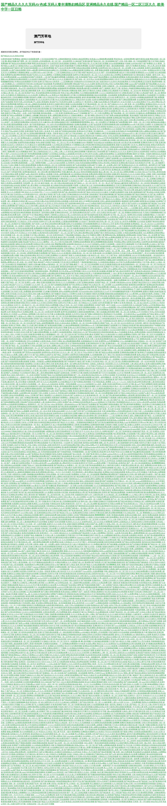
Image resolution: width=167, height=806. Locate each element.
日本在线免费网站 (122, 316)
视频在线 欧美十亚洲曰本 (53, 219)
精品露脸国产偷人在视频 (44, 596)
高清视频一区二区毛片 (52, 287)
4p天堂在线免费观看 (71, 219)
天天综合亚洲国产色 (49, 59)
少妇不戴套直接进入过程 (86, 621)
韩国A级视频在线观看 (89, 587)
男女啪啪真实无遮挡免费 (62, 84)
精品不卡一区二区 (31, 305)
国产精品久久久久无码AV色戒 (12, 56)
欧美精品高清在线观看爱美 (104, 145)
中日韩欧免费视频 (81, 66)
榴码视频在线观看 (76, 316)
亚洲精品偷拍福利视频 (48, 707)
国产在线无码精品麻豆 (49, 348)
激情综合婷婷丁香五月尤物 (22, 350)
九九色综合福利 (127, 357)
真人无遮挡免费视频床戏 (123, 339)
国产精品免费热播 (101, 287)
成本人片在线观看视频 (95, 704)
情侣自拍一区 (35, 702)
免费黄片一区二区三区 (75, 465)
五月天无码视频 (129, 346)
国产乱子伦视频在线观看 (129, 718)
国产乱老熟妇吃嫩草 (54, 129)
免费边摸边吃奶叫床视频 (74, 655)
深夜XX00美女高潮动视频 (83, 486)
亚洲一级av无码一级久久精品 (150, 743)
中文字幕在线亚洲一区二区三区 (95, 104)
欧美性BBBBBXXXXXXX (109, 576)
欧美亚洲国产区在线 (117, 138)
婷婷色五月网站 (154, 115)
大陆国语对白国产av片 (83, 495)
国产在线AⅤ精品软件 (23, 147)
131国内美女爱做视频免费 (102, 337)
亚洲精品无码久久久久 (154, 104)
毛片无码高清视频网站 (116, 657)
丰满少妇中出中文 (133, 217)
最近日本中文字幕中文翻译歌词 (50, 490)
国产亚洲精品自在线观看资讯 (130, 628)
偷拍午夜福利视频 (88, 97)
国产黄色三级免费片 (44, 395)
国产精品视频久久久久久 (155, 84)
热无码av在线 (29, 537)
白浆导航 (40, 583)
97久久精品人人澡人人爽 (43, 759)
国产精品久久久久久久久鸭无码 (71, 420)
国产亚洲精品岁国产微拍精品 (137, 562)
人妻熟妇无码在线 (109, 598)
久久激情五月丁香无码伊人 (83, 102)
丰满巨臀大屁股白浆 (128, 465)
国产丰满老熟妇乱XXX (29, 614)
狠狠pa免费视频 (13, 732)
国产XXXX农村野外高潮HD (92, 120)
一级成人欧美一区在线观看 (11, 352)
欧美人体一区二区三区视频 (64, 734)
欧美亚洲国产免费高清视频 (135, 761)
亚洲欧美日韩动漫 (22, 598)
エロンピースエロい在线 (121, 382)
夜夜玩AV (55, 95)
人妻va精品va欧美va (137, 364)
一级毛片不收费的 (131, 66)
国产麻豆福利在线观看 (127, 736)
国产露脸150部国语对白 (94, 314)
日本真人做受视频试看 (61, 174)
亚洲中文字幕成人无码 (112, 328)
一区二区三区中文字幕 (112, 677)
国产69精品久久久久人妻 (117, 104)
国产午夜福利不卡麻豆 (72, 361)
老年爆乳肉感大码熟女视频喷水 (64, 537)
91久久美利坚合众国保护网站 (80, 664)
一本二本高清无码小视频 (29, 449)
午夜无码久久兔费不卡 (144, 124)
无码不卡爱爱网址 (10, 483)
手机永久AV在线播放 (73, 680)
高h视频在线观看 (143, 736)
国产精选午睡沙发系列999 (22, 409)
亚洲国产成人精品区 (101, 693)
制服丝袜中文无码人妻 (128, 474)
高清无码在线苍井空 (120, 528)
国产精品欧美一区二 (107, 793)
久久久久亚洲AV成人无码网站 (109, 75)
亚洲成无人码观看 (17, 544)
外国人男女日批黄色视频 (14, 454)
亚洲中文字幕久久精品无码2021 (125, 393)
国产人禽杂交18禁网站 (83, 531)
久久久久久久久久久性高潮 (78, 653)
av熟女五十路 (31, 330)
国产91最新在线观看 (125, 601)
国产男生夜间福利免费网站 (116, 395)
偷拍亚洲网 (30, 596)
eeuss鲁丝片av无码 (38, 486)
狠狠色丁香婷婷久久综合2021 (55, 215)
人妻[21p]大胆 (117, 702)
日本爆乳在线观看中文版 (118, 192)
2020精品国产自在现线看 (42, 84)
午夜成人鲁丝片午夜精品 (53, 470)
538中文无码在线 (102, 386)
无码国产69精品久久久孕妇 (30, 675)
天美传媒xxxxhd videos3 (150, 267)
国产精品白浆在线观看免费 (89, 318)
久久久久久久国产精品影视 (141, 176)
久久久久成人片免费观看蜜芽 (76, 774)
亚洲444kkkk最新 (58, 411)
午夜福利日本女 (89, 470)
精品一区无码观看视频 (62, 603)
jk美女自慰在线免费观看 (62, 427)
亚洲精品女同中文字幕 (156, 70)
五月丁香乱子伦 (109, 355)
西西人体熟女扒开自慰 (20, 510)
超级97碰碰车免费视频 (75, 524)
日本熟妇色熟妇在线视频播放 (81, 346)
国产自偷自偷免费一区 (132, 682)
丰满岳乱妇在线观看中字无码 (25, 81)
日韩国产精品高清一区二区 (119, 612)
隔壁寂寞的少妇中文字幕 (49, 625)
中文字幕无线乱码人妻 (22, 542)
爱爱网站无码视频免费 (35, 695)
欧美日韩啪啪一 (155, 483)
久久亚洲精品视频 (132, 727)
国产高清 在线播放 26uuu (14, 648)
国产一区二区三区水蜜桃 (89, 181)
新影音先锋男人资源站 (150, 294)
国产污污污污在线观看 (107, 373)
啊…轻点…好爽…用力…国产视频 (131, 251)
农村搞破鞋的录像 (70, 691)
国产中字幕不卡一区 (86, 388)
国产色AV (72, 289)
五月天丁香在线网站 (8, 788)
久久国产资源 (66, 400)
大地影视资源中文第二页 (53, 750)
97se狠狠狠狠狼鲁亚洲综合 (100, 510)
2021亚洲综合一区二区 (27, 160)
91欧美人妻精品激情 (39, 258)
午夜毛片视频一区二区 (69, 251)
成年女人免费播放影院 (18, 479)
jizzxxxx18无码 (33, 201)
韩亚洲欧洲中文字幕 (68, 95)
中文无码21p (37, 483)
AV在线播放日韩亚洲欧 (68, 416)
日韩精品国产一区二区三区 (152, 592)
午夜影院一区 (76, 738)
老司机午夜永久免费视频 (48, 305)
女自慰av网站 (91, 644)
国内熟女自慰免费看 (90, 443)
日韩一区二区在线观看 (36, 709)
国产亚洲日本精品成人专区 (136, 716)
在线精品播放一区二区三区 (17, 727)
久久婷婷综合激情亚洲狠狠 (27, 738)
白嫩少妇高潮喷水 (43, 294)
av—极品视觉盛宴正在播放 (42, 427)
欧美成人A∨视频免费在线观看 (101, 59)
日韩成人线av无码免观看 (17, 531)
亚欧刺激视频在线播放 (127, 621)
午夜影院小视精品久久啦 (19, 578)
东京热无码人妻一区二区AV (141, 373)
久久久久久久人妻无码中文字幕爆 (142, 111)
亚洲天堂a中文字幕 (17, 700)
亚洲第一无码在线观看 (67, 384)
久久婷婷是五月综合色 (61, 395)
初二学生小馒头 (31, 445)
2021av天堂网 (25, 704)
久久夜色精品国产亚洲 (92, 786)
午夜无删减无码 (150, 632)
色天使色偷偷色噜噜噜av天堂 (152, 158)
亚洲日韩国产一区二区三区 (59, 233)
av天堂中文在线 (64, 449)
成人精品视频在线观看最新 (124, 348)
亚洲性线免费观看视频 (115, 797)
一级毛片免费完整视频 (22, 391)
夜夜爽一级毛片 (121, 203)
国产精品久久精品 (87, 675)
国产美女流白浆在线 (44, 413)
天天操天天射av (126, 253)
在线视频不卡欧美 (37, 287)
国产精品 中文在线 (135, 616)
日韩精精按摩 (123, 646)
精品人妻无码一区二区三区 (39, 86)
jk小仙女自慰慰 (59, 163)
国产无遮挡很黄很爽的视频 (127, 558)
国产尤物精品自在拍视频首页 (26, 386)
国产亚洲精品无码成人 (117, 587)
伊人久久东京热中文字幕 (45, 100)
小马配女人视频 (38, 750)
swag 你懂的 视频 (53, 147)
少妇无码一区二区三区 (143, 790)
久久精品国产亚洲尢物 (81, 61)
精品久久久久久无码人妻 (99, 449)
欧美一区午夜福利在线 (88, 729)
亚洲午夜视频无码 (48, 282)
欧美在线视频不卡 (94, 197)
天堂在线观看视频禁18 (90, 224)
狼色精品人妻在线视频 (65, 506)
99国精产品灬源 (24, 594)
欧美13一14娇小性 (17, 343)
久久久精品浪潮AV (139, 102)
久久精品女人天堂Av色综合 (27, 221)
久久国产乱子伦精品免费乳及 (97, 497)
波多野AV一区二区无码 (89, 519)
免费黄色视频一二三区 (44, 163)
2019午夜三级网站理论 (47, 738)
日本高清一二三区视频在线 (62, 81)
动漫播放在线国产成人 (62, 280)
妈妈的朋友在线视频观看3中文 (116, 294)
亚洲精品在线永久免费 (98, 413)
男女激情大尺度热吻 (31, 267)
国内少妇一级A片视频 (89, 501)
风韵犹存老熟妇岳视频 (88, 138)
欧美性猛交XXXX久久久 (35, 700)
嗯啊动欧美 (144, 400)
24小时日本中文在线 (89, 154)
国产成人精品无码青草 (121, 271)
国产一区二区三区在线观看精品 (139, 463)
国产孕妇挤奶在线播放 (70, 700)
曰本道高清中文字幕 (98, 711)
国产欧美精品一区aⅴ (75, 623)
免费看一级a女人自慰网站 (18, 607)
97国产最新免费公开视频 (139, 280)
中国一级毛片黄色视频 (62, 759)
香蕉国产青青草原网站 (116, 188)
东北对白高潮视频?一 (58, 86)
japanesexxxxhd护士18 (85, 537)
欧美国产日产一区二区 (128, 576)
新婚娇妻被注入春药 (24, 264)
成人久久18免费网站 (122, 388)
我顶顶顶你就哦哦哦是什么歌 (43, 391)
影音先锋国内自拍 (19, 276)
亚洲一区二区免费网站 (136, 104)
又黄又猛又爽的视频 (28, 90)
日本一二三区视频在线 (60, 569)
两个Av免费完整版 (131, 594)
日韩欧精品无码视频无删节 (33, 515)
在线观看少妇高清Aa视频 (21, 504)
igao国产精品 (15, 770)
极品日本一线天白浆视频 (131, 298)
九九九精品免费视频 (135, 330)
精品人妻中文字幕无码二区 (144, 495)
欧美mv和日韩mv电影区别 (108, 163)
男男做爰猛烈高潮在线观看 (27, 407)
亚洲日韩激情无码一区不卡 (71, 504)
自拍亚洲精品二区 (33, 452)
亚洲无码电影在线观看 (112, 542)
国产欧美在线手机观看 (99, 359)
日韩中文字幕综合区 (96, 513)
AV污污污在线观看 (57, 774)
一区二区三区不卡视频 (45, 804)
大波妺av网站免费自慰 (17, 752)
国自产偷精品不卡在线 (58, 438)
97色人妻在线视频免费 (141, 693)
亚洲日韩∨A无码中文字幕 (13, 790)
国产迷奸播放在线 (48, 781)
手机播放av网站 (120, 242)
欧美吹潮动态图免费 (12, 388)
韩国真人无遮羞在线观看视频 (66, 221)
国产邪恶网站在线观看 (110, 479)
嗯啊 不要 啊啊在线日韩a (106, 235)
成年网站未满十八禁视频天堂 (46, 786)
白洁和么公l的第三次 (58, 677)
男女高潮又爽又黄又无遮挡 (124, 531)
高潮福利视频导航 (79, 160)
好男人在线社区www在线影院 (123, 653)
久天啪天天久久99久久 (27, 413)
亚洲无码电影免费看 (71, 729)
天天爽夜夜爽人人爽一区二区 (100, 653)
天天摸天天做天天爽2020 (31, 546)
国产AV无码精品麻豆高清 (91, 411)
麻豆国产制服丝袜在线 (123, 156)
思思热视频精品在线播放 (153, 454)
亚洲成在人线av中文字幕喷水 (85, 235)
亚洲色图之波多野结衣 (99, 68)
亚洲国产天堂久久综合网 (109, 549)
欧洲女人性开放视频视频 (21, 802)
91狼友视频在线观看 (39, 743)
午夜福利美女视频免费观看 (53, 714)
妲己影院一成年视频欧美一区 (103, 377)
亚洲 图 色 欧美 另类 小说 (87, 339)
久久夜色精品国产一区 (135, 587)
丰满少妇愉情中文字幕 (136, 630)
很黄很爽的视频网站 (91, 551)
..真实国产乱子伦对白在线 (61, 118)
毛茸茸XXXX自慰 (7, 147)
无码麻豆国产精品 (38, 802)
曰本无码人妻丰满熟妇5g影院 (35, 273)
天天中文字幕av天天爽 (45, 160)
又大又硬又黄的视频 (145, 517)
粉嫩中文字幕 (83, 413)
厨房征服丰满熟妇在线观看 (70, 97)
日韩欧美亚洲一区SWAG (150, 149)
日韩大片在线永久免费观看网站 (146, 779)
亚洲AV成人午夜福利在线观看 (142, 337)
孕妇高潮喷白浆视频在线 (95, 628)
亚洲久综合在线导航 (109, 197)
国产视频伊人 (63, 664)
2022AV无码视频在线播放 (122, 802)
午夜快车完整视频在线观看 (102, 741)
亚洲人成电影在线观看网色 (110, 201)
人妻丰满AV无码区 (45, 194)
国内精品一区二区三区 (56, 264)
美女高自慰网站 (84, 111)
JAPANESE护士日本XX (149, 425)
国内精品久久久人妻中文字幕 (108, 407)
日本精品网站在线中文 (17, 653)
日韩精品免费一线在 (11, 397)
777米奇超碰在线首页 (108, 318)
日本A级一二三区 (52, 72)
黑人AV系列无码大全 (75, 215)
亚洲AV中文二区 (132, 709)
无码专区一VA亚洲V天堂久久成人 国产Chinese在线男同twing (47, 158)
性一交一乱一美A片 (102, 183)
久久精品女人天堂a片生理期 (137, 625)
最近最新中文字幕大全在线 (86, 289)
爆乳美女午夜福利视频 (66, 366)
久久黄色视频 (158, 727)
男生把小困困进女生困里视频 (89, 239)
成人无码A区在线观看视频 (34, 431)
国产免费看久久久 (150, 63)
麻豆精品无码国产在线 (128, 655)
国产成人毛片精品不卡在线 (55, 206)
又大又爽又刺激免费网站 (148, 684)
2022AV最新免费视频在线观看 (72, 682)
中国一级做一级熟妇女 (70, 287)
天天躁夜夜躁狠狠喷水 (83, 578)
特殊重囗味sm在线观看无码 (13, 576)
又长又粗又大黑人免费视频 (20, 291)
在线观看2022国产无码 (144, 86)
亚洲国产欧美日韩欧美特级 (132, 328)
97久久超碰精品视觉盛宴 (84, 619)
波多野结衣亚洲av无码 (109, 786)
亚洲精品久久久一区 (23, 298)
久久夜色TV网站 (58, 576)
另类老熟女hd (51, 506)
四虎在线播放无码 (79, 212)
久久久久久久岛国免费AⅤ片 (112, 276)
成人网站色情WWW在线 (68, 463)
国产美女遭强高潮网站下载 (139, 309)
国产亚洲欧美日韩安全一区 (127, 598)
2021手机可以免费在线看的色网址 (128, 262)
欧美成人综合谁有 (72, 802)
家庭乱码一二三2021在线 (105, 131)
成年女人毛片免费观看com (125, 635)
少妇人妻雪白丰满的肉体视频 (124, 273)
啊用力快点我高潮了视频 (145, 574)
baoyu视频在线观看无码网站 (79, 70)
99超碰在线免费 (50, 515)
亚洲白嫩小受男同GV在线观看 (148, 585)
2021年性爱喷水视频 (11, 675)
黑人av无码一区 (110, 768)
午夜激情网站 (126, 409)
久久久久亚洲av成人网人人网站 (83, 614)
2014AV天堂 (129, 370)
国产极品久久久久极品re (111, 199)
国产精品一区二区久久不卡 (148, 729)
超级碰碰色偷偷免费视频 (81, 759)
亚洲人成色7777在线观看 (78, 429)
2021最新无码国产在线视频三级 (52, 680)
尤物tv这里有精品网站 (28, 255)
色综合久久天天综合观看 (49, 267)
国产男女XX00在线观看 (113, 346)
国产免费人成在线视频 (13, 644)
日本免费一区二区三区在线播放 (38, 693)
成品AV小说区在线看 (127, 72)
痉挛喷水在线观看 (56, 797)
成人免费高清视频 (127, 172)
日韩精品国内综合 (116, 147)
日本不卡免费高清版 (114, 470)
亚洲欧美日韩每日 (122, 416)
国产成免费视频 (122, 122)
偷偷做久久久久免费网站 (80, 449)
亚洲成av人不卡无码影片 (139, 312)
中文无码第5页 (52, 720)
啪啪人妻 (127, 673)
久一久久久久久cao (42, 779)
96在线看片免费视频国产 (123, 779)
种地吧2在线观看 (95, 436)
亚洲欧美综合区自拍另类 (56, 793)
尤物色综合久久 (79, 332)
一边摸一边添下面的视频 (30, 113)
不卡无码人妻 (48, 535)
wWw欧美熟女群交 (58, 499)
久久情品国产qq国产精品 (40, 677)
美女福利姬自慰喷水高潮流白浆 (48, 93)
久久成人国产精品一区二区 (133, 704)
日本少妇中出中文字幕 (44, 314)
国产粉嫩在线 (51, 486)
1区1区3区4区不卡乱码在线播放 (48, 156)
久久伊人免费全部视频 (97, 258)
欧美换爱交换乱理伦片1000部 (25, 303)
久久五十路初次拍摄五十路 (72, 549)
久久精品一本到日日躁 (115, 370)
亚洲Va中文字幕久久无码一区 (69, 303)
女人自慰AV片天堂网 (115, 413)
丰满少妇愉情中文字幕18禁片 (61, 467)
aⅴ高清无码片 (37, 429)
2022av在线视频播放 (116, 63)
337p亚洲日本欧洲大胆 (85, 136)
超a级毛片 (155, 635)
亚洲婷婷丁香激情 (12, 188)
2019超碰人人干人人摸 (107, 519)
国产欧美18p (21, 176)
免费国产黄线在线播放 (88, 461)
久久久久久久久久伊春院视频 (51, 788)
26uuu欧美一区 (89, 499)
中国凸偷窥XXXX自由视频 (118, 632)
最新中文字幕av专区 (12, 113)
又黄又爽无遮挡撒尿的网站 (50, 172)
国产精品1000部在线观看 (131, 542)
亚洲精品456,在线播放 (101, 714)
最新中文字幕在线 (39, 147)
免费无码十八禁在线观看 (146, 321)
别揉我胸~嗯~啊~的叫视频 (81, 641)
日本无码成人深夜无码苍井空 (49, 445)
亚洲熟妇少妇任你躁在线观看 (114, 472)
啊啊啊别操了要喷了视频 (154, 497)
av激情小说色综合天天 (62, 544)
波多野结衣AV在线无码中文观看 (65, 413)
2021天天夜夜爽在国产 (136, 260)
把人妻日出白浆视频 (18, 592)
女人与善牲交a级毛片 (28, 321)
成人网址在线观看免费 (156, 596)
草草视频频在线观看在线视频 (12, 267)
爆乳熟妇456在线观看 (153, 510)
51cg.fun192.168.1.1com (35, 359)
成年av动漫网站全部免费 (68, 291)
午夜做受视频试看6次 (63, 781)
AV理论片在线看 (108, 375)
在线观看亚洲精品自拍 (124, 560)
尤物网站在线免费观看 (81, 242)
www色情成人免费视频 (26, 314)
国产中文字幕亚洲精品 (35, 215)
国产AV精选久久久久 (137, 167)
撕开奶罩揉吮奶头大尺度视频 (49, 120)
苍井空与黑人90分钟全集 (23, 102)
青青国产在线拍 (145, 109)
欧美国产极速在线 (10, 458)
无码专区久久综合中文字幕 (122, 206)
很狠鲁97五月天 (157, 747)
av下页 (136, 339)
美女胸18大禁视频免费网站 (32, 219)
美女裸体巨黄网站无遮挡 (69, 461)
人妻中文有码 (30, 648)
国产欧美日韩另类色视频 (39, 109)
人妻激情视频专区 (64, 59)
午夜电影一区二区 (24, 307)
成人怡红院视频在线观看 (52, 140)
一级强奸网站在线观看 (103, 280)
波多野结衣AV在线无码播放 (33, 111)
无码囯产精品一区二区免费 (146, 235)
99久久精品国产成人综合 (29, 309)
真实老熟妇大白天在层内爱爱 (42, 734)
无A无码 (46, 210)
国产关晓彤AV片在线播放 (91, 720)
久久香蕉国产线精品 (112, 795)
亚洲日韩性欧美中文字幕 (95, 343)
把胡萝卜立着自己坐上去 (82, 185)
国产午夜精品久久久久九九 (116, 151)
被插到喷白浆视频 (135, 285)
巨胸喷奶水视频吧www (89, 732)
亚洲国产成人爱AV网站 (29, 185)
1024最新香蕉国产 (152, 777)
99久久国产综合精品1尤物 (136, 788)
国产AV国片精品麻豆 (13, 533)
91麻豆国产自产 (56, 307)
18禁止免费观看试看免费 (147, 287)
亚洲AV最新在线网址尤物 (155, 364)
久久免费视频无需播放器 (104, 176)
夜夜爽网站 (76, 732)
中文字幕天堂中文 (105, 289)
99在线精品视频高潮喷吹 (35, 772)
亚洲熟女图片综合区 (126, 163)
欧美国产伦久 (30, 93)
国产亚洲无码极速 (35, 616)
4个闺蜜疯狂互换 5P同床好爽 (83, 145)
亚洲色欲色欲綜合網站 (46, 70)
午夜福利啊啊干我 (143, 61)
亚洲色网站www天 (87, 325)
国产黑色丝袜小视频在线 (67, 90)
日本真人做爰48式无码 (148, 718)
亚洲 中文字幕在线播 (63, 795)
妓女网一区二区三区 (152, 436)
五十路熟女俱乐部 (96, 267)
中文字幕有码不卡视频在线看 (74, 628)
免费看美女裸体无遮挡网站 (101, 668)
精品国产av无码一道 (41, 278)
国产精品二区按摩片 (61, 355)
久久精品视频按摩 (33, 592)
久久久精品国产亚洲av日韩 (122, 784)
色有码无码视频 (14, 339)
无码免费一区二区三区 (31, 183)
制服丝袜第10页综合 (101, 147)
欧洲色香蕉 (144, 151)
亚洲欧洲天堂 (69, 79)
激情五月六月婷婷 (10, 314)
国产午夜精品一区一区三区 (68, 138)
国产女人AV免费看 (127, 546)
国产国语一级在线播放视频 (113, 66)
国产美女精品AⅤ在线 (151, 192)
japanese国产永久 (68, 671)
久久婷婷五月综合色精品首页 (145, 379)
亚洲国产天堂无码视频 (56, 522)
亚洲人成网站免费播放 (152, 797)
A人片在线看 (26, 285)
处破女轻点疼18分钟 (83, 671)
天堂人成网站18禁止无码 (116, 269)
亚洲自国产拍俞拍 (143, 653)
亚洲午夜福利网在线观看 (43, 328)
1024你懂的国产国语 (25, 458)
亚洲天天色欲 (30, 467)
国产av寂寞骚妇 (143, 589)
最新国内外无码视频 (12, 476)
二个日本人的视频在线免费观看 (50, 628)
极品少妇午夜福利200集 (118, 623)
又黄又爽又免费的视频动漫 (65, 589)
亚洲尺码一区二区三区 (38, 420)
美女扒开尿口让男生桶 (128, 517)
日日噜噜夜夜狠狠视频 (84, 95)
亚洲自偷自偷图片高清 (134, 77)
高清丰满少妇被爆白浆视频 (101, 271)
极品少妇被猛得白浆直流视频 (48, 239)
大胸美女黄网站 (138, 169)
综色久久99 (50, 621)
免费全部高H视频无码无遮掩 (100, 174)
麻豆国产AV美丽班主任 (70, 181)
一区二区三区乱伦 (67, 334)
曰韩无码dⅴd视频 (103, 456)
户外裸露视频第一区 (79, 452)
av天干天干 (95, 106)
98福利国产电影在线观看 (77, 269)
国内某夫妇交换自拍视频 (151, 542)
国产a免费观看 (54, 461)
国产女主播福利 (112, 458)
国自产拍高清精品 (30, 179)
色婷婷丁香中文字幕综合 (57, 623)
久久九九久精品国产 (74, 571)
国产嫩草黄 (61, 565)
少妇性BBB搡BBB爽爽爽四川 (104, 185)
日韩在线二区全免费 (48, 528)
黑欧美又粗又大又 (43, 551)
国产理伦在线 (102, 296)
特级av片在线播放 (55, 790)
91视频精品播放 (23, 72)
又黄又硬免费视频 (53, 765)
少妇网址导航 (140, 129)
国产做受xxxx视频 (22, 623)
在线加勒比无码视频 (93, 86)
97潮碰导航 (107, 725)
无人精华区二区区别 (108, 208)
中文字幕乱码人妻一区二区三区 (138, 747)
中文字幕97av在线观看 (109, 736)
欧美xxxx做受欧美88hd (108, 551)
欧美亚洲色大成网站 (93, 479)
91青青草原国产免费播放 (10, 59)
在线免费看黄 (89, 305)
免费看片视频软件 (82, 208)
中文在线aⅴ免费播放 (133, 267)
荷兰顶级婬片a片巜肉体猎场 (100, 784)
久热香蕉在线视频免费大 (143, 732)
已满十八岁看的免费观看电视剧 (55, 246)
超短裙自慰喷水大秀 (77, 492)
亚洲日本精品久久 (114, 230)
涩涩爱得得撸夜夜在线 (110, 124)
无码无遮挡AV (22, 650)
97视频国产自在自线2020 (94, 142)
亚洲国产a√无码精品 (11, 373)
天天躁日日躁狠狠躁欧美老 (18, 702)
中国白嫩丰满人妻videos (71, 172)
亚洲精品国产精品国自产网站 (124, 118)
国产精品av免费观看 (14, 115)
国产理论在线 (90, 332)
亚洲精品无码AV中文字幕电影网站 (92, 594)
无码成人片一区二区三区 (85, 589)
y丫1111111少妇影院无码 (52, 192)
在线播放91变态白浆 (112, 142)
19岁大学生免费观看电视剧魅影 (62, 124)
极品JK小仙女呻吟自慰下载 (109, 540)
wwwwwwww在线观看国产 (78, 438)
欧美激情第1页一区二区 (96, 395)
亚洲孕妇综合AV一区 (31, 698)
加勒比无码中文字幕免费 (65, 488)
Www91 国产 (6, 172)
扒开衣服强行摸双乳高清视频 (93, 294)
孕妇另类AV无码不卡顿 (27, 280)
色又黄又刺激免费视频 (27, 165)
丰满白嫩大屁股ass (40, 264)
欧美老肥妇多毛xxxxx (88, 402)
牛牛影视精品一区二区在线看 (14, 569)
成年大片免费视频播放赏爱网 (34, 639)
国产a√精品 (70, 565)
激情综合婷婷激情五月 (68, 239)
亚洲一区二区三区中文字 (21, 429)
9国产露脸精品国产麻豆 (73, 470)
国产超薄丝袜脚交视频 (53, 325)
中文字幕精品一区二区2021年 (130, 90)
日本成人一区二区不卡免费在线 (117, 248)
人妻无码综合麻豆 (158, 382)
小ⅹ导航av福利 (136, 677)
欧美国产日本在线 (134, 592)
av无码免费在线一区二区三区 (49, 61)
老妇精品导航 (134, 300)
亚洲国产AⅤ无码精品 (50, 154)
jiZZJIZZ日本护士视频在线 (152, 391)
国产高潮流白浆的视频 (82, 382)
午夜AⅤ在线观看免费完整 (78, 436)
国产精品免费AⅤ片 (15, 149)
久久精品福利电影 (18, 596)
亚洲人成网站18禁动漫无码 (62, 476)
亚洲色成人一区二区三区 (91, 237)
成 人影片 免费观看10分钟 (147, 465)
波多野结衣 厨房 (135, 569)
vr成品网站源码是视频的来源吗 (59, 273)
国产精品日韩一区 (12, 309)
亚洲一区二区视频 (41, 260)
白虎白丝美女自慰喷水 (57, 357)
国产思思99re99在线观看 (153, 296)
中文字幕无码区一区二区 (44, 799)
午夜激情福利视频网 (122, 176)
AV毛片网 (28, 544)
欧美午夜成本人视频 (24, 558)
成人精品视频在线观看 (125, 610)
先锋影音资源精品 (127, 526)
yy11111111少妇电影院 (85, 384)
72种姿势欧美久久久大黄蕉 (85, 763)
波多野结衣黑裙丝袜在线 (68, 684)
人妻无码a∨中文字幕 (16, 251)
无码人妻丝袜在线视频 (76, 210)
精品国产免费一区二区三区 (30, 447)
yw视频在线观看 (102, 603)
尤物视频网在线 (14, 603)
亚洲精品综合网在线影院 (17, 79)
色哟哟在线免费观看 (132, 666)
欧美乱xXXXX (28, 671)
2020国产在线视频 (95, 66)
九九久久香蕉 (41, 648)
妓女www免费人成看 (14, 355)
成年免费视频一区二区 (13, 522)
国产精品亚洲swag (131, 781)
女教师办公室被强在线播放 (59, 278)
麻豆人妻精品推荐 (87, 481)
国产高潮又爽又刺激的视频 (114, 759)
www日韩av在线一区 (28, 513)
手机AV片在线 (58, 321)
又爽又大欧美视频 (158, 174)
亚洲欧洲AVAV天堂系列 (102, 625)
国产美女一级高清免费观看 (120, 255)
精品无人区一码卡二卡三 (100, 255)
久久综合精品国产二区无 (55, 802)
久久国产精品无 (113, 763)
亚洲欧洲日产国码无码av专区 (97, 754)
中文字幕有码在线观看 (76, 343)
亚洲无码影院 (80, 230)
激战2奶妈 (98, 472)
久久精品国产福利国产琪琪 (13, 508)
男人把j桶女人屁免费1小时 (85, 734)
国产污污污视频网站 (24, 488)
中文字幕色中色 (40, 458)
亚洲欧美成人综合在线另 (141, 185)
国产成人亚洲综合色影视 (41, 499)
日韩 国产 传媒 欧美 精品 (52, 169)
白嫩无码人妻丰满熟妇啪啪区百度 (56, 122)
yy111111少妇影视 (110, 646)
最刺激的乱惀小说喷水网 (89, 607)
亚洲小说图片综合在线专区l (67, 197)
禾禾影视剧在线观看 (48, 452)
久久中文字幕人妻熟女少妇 (55, 736)
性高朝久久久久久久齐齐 (116, 127)
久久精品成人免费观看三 (69, 702)
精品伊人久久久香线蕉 (11, 422)
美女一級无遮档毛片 (44, 425)
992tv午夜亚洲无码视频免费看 (93, 248)
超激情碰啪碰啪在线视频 (119, 70)
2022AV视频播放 (21, 151)
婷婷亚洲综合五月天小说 (104, 156)
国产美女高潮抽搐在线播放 (81, 625)
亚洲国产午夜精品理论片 (129, 508)
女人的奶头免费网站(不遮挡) (126, 334)
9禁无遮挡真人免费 (65, 127)
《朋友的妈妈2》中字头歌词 (144, 156)
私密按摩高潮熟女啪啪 (108, 607)
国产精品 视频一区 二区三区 (125, 486)
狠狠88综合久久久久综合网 (27, 95)
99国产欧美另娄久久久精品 (96, 454)
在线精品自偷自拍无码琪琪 (81, 278)
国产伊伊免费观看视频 (32, 154)
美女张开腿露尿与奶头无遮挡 (50, 454)
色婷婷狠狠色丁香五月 (81, 596)
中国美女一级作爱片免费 (41, 409)
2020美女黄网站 (31, 120)
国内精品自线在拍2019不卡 (36, 646)
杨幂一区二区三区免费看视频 (101, 393)
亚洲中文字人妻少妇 (47, 221)
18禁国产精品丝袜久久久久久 (94, 709)
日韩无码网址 (75, 770)
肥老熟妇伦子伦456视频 (113, 314)
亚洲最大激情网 (31, 508)
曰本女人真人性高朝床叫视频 (72, 768)
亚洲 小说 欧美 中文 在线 (48, 131)
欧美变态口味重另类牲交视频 (58, 104)
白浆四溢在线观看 (45, 386)
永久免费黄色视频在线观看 (31, 388)
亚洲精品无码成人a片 (31, 691)
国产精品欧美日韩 (87, 219)
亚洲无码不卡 (101, 368)
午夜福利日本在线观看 (13, 348)
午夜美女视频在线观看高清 (127, 700)
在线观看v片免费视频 (11, 718)
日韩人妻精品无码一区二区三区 (116, 571)
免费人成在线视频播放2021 (71, 120)
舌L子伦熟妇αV (144, 720)
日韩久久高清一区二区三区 (127, 519)
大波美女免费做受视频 (100, 100)
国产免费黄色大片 (25, 483)
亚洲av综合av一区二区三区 (84, 745)
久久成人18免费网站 (98, 533)
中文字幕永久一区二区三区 (124, 481)
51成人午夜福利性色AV (81, 544)
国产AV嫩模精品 (44, 718)
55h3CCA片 (5, 756)
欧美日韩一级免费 (132, 759)
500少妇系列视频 (41, 436)
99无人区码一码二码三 (134, 639)
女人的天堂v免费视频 (127, 221)
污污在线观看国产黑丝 (146, 598)
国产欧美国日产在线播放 (143, 352)
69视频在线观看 (108, 635)
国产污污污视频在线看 (54, 709)
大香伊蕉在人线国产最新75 (95, 797)
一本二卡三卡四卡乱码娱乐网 (61, 242)
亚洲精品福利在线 (70, 490)
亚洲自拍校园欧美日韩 (30, 533)
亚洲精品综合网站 (15, 671)
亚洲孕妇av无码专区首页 (38, 337)
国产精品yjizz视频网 (21, 411)
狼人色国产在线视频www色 (47, 686)
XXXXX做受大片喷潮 (43, 537)
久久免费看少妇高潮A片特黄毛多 (23, 571)
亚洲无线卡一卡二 (47, 533)
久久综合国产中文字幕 (20, 420)
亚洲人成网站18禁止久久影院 (58, 346)
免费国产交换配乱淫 (58, 594)
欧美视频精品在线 (113, 133)
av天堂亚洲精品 (155, 305)
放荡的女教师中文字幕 (110, 546)
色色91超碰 (40, 142)
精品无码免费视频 (135, 623)
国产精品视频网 (128, 230)
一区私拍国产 (154, 560)
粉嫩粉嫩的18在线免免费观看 (107, 589)
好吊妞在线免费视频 (136, 510)
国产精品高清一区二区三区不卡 (37, 343)
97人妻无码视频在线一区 (77, 761)
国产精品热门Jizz (154, 203)
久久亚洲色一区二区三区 (55, 777)
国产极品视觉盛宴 (89, 781)
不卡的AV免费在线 (119, 725)
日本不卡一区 (19, 305)
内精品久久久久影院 (89, 303)
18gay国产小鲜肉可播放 (27, 551)
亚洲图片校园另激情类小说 (149, 700)
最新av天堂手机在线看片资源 (23, 436)
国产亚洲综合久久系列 (54, 497)
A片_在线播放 (114, 359)
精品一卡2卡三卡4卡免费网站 (90, 684)
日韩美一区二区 (42, 188)
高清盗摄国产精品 (86, 77)
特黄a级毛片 (114, 102)
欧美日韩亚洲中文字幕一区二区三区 (113, 215)
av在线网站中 (80, 199)
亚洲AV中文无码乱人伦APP (82, 118)
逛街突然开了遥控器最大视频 (43, 212)
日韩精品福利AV (133, 149)
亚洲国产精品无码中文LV (141, 282)
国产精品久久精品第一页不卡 (63, 723)
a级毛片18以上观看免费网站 (19, 677)
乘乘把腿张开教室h (66, 720)
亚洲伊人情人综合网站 (101, 630)
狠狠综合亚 (21, 621)
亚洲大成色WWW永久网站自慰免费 (45, 756)
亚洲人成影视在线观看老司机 (27, 517)
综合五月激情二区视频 (67, 106)
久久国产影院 (53, 668)
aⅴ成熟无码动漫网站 (106, 154)
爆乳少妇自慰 (156, 445)
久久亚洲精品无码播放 (75, 648)
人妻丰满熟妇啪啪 (46, 373)
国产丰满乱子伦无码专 (90, 361)
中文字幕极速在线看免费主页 (43, 562)
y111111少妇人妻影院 (93, 598)
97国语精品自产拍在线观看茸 (95, 420)
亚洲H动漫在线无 (72, 576)
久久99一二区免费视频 (132, 702)
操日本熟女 (80, 366)
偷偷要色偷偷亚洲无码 (81, 228)
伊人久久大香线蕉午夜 (15, 192)
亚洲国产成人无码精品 (71, 402)
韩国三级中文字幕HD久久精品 (89, 90)
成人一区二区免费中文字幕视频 (103, 122)
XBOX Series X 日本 (48, 662)
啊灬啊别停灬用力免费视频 (46, 553)
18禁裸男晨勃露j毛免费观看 (36, 253)
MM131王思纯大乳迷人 (127, 589)
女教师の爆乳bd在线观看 (118, 569)
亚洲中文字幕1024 (56, 479)
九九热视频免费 (96, 355)
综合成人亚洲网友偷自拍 (47, 199)
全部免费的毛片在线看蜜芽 (114, 476)
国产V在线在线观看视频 (116, 709)
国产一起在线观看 (141, 738)
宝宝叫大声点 (20, 646)
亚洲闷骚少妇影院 (65, 165)
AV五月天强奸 (125, 102)
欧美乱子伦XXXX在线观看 (109, 732)
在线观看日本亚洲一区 (137, 535)
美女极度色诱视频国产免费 (71, 447)
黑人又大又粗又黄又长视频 (97, 63)
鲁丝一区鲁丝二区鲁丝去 (94, 364)
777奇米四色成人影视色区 (116, 463)
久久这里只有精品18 (90, 788)
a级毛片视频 (43, 655)
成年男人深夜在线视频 (45, 280)
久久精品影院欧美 (147, 666)
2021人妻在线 (35, 528)
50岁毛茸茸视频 (104, 303)
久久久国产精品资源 (52, 695)
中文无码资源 (121, 375)
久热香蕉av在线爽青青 (13, 183)
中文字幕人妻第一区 (120, 300)
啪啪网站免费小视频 (11, 255)
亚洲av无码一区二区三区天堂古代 (119, 524)
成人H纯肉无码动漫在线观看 (62, 185)
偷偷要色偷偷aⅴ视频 (77, 598)
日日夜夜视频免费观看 (31, 682)
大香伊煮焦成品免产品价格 (20, 756)
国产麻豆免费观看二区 (130, 199)
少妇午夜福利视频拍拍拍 (70, 698)
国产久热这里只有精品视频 (77, 727)
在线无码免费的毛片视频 (146, 741)
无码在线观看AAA (127, 763)
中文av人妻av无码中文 (70, 379)
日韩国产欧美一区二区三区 (35, 226)
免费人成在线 (39, 206)
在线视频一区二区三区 (110, 655)
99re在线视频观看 (120, 765)
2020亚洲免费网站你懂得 (104, 79)
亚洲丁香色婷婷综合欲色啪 (24, 619)
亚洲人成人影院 (41, 370)
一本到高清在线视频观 (87, 298)
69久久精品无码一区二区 (133, 239)
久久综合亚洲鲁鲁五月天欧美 (140, 81)
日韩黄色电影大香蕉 (108, 700)
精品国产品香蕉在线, (62, 373)
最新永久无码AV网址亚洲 (84, 300)
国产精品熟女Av (60, 465)
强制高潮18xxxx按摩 (143, 635)
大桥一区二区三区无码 (59, 316)
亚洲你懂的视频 (24, 486)
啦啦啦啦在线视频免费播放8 (129, 607)
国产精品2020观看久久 (94, 695)
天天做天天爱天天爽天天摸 (43, 364)
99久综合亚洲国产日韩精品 (137, 343)
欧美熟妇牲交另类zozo (137, 422)
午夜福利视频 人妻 (142, 610)
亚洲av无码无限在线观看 (47, 407)
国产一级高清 (84, 592)
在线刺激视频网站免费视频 (77, 357)
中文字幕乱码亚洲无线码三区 (32, 729)
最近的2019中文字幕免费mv (24, 684)
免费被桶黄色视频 (41, 228)
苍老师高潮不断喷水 (67, 208)
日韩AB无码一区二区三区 (69, 440)
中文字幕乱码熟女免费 (9, 174)
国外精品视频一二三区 (49, 113)
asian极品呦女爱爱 (87, 287)
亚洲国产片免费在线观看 (21, 745)
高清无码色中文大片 (91, 777)
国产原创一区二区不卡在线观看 (150, 334)
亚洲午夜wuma (19, 772)
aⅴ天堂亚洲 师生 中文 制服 (133, 436)
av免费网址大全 (25, 750)
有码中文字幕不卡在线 (147, 443)
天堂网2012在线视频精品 (90, 226)
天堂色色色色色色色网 (110, 684)
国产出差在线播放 (79, 165)
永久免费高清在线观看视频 (101, 723)
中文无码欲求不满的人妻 (29, 373)
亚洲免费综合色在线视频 (127, 95)
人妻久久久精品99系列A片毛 (32, 181)
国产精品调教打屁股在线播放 (108, 404)
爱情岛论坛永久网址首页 (151, 397)
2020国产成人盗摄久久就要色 (129, 425)
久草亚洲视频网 (136, 291)
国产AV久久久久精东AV (76, 657)
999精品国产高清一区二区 (142, 431)
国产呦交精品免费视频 (116, 492)
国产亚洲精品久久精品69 (133, 799)
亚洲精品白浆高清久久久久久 (94, 458)
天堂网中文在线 (75, 294)
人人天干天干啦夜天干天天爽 (55, 727)
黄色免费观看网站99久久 (152, 492)
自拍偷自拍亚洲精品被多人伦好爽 (145, 650)
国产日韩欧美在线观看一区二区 (36, 790)
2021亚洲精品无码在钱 (79, 174)
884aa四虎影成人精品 (41, 350)
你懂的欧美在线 (72, 594)
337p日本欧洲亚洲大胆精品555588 (150, 637)
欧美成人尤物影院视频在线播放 (134, 88)
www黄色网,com (135, 294)
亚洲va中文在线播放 (74, 224)
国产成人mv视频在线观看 (111, 237)
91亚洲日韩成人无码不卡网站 (51, 341)
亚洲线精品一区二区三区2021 (142, 224)
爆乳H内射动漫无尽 (87, 156)
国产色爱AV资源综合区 (124, 379)
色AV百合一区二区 (124, 318)
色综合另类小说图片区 (58, 343)
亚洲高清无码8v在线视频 (58, 201)
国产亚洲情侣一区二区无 (60, 276)
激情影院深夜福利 (67, 267)
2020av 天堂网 (30, 395)
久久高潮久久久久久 (55, 370)
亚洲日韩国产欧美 (31, 131)
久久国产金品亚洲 (94, 124)
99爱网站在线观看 (90, 623)
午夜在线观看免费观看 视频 (101, 567)
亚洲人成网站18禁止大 (17, 140)
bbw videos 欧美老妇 (54, 404)
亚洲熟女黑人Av (45, 95)
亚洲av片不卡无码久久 (18, 233)
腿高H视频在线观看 (83, 488)
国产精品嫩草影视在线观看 (140, 452)
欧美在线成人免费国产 (69, 592)
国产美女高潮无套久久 (129, 504)
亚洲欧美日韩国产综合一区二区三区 (106, 323)
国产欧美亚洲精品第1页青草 (96, 492)
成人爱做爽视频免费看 (71, 341)
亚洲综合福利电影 (22, 720)
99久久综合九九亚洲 (57, 655)
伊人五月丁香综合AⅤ (38, 720)
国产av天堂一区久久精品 (96, 212)
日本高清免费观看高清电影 (52, 546)
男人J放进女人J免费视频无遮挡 (45, 167)
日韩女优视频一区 (52, 474)
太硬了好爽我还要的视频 (29, 397)
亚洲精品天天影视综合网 (107, 501)
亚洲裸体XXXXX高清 (99, 188)
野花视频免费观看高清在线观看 (21, 443)
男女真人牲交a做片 (118, 639)
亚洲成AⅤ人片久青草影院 (20, 734)
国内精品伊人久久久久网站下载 (73, 695)
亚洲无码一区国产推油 (50, 66)
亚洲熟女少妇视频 (45, 174)
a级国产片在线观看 (30, 490)
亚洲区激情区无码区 (80, 513)
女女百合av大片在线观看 (136, 375)
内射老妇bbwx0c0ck (123, 282)
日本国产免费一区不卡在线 (105, 305)
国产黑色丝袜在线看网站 (96, 260)
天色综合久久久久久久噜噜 (153, 695)
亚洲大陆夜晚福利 (135, 192)
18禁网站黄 (49, 431)
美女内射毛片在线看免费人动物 (85, 456)
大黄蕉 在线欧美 (108, 86)
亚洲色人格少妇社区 (58, 571)
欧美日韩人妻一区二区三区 (96, 210)
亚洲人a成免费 (31, 70)
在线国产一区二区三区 (147, 558)
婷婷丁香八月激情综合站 (38, 151)
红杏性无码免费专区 (62, 431)
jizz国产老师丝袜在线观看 (83, 693)
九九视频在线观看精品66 (104, 388)
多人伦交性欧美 (16, 210)
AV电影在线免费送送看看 (132, 233)
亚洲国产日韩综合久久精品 (15, 461)
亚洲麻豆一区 (101, 470)
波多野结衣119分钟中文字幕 (123, 384)
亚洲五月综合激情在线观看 (140, 248)
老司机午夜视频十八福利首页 (130, 614)
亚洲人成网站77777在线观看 (152, 298)
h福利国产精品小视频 (139, 197)
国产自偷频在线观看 (27, 779)
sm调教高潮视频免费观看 (54, 361)
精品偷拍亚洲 (59, 666)
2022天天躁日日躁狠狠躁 (45, 619)
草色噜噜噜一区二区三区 (92, 321)
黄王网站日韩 (103, 623)
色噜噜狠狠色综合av (149, 359)
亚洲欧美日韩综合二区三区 (47, 165)
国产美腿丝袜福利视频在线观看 (100, 774)
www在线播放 (22, 77)
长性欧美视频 (156, 662)
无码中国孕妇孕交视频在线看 (143, 603)
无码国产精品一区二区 (116, 727)
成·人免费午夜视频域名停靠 (93, 747)
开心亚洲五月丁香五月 (152, 639)
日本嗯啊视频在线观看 (100, 671)
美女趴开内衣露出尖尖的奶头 (91, 666)
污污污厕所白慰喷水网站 (125, 574)
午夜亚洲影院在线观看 (137, 456)
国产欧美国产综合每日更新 (97, 160)
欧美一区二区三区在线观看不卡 (31, 641)
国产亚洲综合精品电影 (67, 131)
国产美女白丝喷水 (42, 357)
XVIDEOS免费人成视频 (93, 725)
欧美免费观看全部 (43, 472)
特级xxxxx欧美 (8, 66)
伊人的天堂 (111, 443)
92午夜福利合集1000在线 (10, 185)
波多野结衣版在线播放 (26, 142)
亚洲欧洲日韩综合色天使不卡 (147, 348)
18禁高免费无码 (93, 109)
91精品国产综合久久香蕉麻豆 (82, 158)
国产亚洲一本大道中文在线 (109, 409)
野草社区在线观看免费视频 (111, 429)
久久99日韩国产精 (13, 492)
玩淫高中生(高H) (73, 481)
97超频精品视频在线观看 (62, 75)
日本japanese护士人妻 (129, 133)
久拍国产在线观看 (103, 499)
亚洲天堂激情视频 (66, 66)
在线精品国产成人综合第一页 (74, 454)
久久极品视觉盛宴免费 (137, 646)
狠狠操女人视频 (32, 569)
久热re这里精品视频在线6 (126, 307)
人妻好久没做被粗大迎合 (36, 176)
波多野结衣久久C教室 (51, 251)
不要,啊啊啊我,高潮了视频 (115, 565)
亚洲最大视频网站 (151, 77)
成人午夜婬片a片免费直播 (56, 754)
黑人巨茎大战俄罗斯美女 (156, 447)
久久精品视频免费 (98, 565)
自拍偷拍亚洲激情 (152, 138)
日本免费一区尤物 (74, 237)
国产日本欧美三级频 (67, 149)
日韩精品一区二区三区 (146, 341)
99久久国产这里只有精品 (113, 190)
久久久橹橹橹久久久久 (71, 169)
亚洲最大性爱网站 (29, 239)
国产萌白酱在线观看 (70, 307)
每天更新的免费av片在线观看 (124, 434)
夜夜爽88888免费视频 (25, 759)
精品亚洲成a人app (121, 422)
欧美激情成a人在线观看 (116, 420)
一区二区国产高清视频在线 (15, 341)
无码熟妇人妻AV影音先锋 (106, 689)
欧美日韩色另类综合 (34, 140)
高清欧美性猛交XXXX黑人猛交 (116, 120)
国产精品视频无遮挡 (81, 476)
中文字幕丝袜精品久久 (28, 199)
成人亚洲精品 (19, 470)
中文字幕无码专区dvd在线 (117, 662)
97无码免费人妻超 (28, 603)
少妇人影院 (88, 743)
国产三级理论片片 (15, 490)
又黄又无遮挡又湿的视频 (48, 127)
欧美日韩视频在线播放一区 (89, 307)
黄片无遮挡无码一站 (139, 318)
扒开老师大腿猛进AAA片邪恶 (126, 720)
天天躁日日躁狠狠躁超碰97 (153, 212)
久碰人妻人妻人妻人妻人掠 (153, 409)
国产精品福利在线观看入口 (31, 714)
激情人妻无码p (148, 499)
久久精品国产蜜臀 (87, 650)
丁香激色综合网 (30, 149)
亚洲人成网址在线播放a (98, 727)
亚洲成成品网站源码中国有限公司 (107, 391)
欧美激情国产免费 (20, 217)
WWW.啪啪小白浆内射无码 (38, 233)
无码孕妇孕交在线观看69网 (38, 479)
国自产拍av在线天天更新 (14, 131)
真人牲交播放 (21, 382)
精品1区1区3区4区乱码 (78, 217)
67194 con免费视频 (151, 330)
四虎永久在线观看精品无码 (151, 702)
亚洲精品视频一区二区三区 (33, 312)
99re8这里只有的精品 (22, 400)
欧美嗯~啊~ (126, 677)
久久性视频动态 (38, 298)
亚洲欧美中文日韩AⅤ (115, 210)
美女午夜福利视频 (145, 269)
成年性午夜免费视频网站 (136, 734)
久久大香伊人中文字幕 (49, 106)
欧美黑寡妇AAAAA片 (68, 147)
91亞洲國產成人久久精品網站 (120, 603)
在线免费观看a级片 (82, 409)
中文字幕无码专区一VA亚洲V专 (61, 443)
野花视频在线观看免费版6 (47, 88)
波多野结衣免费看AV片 (68, 756)
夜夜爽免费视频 (7, 391)
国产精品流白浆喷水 (139, 673)
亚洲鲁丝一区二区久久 (29, 718)
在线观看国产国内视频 (73, 321)
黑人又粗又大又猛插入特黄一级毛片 (124, 671)
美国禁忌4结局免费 (90, 373)
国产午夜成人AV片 (81, 267)
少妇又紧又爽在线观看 (105, 772)
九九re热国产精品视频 (20, 337)
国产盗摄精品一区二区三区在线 (51, 673)
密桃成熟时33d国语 (157, 183)
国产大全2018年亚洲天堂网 (65, 68)
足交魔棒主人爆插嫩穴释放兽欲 (35, 115)
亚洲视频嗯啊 (56, 671)
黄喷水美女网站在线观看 (23, 637)
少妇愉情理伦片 (32, 752)
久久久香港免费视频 (46, 68)
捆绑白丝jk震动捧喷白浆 (87, 416)
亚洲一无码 (132, 122)
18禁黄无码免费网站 (82, 425)
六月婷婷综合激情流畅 (62, 160)
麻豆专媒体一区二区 (48, 183)
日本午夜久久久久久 (55, 79)
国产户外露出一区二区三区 (153, 407)
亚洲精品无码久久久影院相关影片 (125, 109)
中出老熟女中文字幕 (34, 246)
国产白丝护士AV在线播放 (137, 203)
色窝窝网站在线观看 (143, 531)
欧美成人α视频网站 (19, 793)
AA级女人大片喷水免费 (92, 765)
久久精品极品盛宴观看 (99, 641)
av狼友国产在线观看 (151, 226)
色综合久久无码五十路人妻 (49, 732)
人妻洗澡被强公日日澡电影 (144, 601)
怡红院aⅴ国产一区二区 (115, 212)
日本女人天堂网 (27, 422)
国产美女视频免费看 (154, 535)
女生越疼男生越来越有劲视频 (148, 100)
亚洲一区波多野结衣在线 (154, 756)
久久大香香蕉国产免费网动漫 (51, 691)
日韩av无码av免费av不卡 (89, 445)
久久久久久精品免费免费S (138, 571)
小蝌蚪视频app (16, 111)
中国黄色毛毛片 (146, 727)
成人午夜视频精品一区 (50, 334)
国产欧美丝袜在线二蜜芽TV (79, 510)
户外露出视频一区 (83, 188)
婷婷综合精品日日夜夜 (113, 233)
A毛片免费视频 (61, 612)
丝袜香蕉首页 (31, 88)
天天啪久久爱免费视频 (65, 199)
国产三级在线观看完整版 (74, 337)
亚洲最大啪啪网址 (131, 147)
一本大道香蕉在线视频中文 (117, 368)
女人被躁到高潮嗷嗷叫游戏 (24, 472)
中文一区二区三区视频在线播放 (55, 269)
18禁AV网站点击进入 (66, 230)
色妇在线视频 (31, 366)
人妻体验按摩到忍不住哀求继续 (35, 522)
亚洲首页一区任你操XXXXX (29, 662)
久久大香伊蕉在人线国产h (116, 217)
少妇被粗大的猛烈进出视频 (130, 359)
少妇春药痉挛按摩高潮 (134, 492)
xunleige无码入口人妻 (115, 454)
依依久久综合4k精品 (62, 323)
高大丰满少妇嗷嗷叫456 (75, 142)
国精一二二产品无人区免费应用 (43, 795)
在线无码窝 (77, 443)
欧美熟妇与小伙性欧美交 (72, 788)
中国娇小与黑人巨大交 (153, 549)
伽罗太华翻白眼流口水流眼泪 (50, 752)
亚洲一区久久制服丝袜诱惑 (47, 90)
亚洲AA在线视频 (120, 149)
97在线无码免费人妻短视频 (151, 217)
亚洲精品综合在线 (17, 725)
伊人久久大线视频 (47, 630)
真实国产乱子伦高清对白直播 (61, 102)
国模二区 (102, 443)
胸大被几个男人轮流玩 (155, 422)
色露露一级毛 (151, 75)
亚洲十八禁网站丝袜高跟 (134, 797)
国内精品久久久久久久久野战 (60, 526)
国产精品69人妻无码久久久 (45, 190)
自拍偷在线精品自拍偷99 (25, 289)
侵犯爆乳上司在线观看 (99, 632)
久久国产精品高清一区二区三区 (49, 330)
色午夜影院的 (77, 472)
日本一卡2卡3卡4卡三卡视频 (120, 693)
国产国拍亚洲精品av (12, 655)
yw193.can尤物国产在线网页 (24, 553)
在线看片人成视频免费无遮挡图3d (69, 418)
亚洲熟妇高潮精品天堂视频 (15, 693)
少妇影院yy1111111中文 (92, 316)
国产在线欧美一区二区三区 (103, 531)
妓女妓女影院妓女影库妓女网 (63, 517)
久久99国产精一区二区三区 (45, 434)
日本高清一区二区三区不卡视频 (93, 680)
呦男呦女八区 (22, 104)
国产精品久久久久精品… (66, 422)
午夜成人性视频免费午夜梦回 (124, 691)
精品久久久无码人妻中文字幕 (139, 662)
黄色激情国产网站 (11, 662)
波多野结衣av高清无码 (50, 352)
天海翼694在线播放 (50, 644)
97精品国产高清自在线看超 (30, 402)
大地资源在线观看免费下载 (100, 790)
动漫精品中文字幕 (75, 747)
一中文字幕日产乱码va (93, 366)
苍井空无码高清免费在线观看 (28, 788)
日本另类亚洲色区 (86, 483)
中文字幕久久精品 (78, 276)
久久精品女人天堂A (82, 668)
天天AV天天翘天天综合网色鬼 (30, 169)
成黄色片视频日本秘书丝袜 (153, 291)
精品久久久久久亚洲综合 (106, 644)
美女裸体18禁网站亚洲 (44, 603)
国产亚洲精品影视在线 (63, 296)
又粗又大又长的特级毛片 (81, 741)
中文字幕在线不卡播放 (143, 461)
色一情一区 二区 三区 (125, 689)
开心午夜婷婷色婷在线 (13, 190)
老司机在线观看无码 (29, 632)
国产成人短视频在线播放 (58, 436)
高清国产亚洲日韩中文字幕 (49, 635)
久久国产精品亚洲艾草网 (155, 375)
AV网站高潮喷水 (61, 562)
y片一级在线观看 (65, 632)
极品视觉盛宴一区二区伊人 (13, 440)
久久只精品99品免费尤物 (36, 793)
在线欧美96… (97, 580)
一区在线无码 (157, 255)
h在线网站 (28, 364)
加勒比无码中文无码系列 (91, 635)
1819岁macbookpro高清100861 (94, 447)
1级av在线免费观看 (114, 711)
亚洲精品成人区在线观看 (121, 169)
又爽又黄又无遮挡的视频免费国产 (84, 558)
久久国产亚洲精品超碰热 (84, 282)
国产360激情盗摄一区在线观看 (75, 673)
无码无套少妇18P (42, 467)
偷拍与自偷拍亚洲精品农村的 (45, 422)
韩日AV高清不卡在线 (31, 560)
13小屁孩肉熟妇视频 (45, 321)
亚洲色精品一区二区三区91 (55, 481)
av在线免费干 (65, 659)
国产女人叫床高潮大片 (40, 307)
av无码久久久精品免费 (98, 583)
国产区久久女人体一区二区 (132, 237)
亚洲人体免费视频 (130, 729)
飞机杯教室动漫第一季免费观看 (46, 271)
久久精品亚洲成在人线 (81, 255)
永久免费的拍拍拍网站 (40, 377)
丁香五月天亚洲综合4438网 (148, 504)
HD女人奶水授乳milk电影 (146, 402)
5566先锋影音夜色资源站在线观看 (66, 607)
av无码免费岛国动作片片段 (126, 411)
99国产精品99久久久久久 (91, 72)
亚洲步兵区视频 (131, 515)
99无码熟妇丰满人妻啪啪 (148, 583)
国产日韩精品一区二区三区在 (139, 605)
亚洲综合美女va (50, 565)
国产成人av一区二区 (14, 691)
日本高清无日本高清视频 (59, 63)
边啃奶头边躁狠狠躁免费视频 (63, 409)
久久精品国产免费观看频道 (48, 179)
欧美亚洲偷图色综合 (105, 339)
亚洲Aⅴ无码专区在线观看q (14, 197)
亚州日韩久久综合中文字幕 (38, 741)
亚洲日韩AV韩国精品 (18, 246)
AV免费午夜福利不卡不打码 (140, 228)
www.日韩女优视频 (113, 659)
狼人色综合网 (123, 535)
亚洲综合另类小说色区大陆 (43, 244)
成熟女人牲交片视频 (12, 156)
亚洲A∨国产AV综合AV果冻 (140, 612)
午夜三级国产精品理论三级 (146, 434)
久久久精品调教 (11, 142)
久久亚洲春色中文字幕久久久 (50, 540)
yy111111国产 (90, 603)
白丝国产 (157, 199)
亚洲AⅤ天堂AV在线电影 (143, 181)
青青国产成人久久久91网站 (150, 300)
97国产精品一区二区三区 (14, 282)
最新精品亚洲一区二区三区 (149, 508)
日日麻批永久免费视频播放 (146, 113)
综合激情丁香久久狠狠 (39, 393)
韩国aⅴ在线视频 (78, 795)
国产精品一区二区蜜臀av (24, 580)
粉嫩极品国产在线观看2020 (116, 260)
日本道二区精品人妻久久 (75, 754)
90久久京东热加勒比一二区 (111, 226)
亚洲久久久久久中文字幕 (16, 716)
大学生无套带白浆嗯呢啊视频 (119, 136)
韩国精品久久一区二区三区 (105, 610)
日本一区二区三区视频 (20, 235)
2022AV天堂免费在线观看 (141, 255)
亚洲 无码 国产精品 (83, 565)
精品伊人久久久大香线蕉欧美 (103, 379)
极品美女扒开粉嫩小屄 (83, 630)
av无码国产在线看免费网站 (147, 486)
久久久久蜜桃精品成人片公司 (136, 770)
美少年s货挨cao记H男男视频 (69, 271)
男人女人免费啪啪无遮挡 (107, 535)
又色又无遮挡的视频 (123, 185)
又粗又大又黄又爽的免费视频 (23, 799)
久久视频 (88, 337)
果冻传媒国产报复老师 (138, 115)
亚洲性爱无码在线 (78, 350)
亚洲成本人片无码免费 (97, 438)
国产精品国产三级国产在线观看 (106, 158)
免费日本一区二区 (147, 199)
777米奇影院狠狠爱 (105, 440)
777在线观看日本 (73, 650)
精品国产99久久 (97, 759)
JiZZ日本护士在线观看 (52, 763)
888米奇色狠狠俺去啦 (155, 332)
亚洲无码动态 (58, 235)
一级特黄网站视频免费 (40, 542)
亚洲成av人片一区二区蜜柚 (145, 179)
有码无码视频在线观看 (89, 172)
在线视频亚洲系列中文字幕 (105, 560)
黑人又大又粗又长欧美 (156, 388)
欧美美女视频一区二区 (32, 501)
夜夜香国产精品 (148, 90)
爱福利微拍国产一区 (64, 486)
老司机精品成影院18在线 (84, 560)
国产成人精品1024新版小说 (110, 637)
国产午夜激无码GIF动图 (82, 140)
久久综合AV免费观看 (104, 522)
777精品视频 (68, 235)
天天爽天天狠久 (124, 197)
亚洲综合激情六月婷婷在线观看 (143, 522)
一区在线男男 (66, 61)
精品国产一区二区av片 (132, 276)
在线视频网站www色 (127, 124)
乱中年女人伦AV (13, 614)
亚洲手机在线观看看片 (108, 181)
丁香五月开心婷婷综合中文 (130, 391)
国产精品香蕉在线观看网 (67, 407)
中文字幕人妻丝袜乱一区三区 (41, 235)
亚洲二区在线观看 (62, 799)
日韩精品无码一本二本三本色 (122, 738)
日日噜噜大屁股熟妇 (141, 745)
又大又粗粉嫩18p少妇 (70, 540)
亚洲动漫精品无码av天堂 (46, 513)
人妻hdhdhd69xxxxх (70, 404)
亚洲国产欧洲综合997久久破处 (122, 686)
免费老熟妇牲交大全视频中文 (12, 535)
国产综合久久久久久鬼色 (105, 734)
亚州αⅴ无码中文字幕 (52, 768)
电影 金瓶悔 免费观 (114, 258)
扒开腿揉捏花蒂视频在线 (64, 745)
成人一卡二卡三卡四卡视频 (78, 246)
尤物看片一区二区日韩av (76, 109)
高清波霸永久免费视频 (60, 718)
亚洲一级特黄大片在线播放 (36, 668)
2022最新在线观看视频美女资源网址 (14, 86)
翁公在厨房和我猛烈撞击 (48, 208)
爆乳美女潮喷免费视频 (113, 513)
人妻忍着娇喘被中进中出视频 (127, 443)
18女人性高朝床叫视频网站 (70, 556)
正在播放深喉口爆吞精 (62, 314)
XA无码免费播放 (102, 309)
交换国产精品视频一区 (86, 167)
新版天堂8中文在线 (83, 100)
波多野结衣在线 (142, 772)
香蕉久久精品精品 (12, 199)
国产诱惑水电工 (63, 770)
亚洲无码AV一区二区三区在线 (139, 438)
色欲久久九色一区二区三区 (95, 370)
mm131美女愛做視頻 (157, 589)
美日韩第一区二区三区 (137, 140)
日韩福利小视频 (111, 425)
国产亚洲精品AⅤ (38, 230)
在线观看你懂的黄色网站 (12, 610)
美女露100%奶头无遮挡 (12, 546)
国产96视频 (157, 621)
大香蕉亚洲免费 (49, 612)
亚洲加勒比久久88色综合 (71, 752)
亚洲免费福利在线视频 (103, 434)
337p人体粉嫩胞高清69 (128, 341)
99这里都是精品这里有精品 (147, 258)
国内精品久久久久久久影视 (71, 309)
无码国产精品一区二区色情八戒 (63, 637)
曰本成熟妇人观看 (106, 779)
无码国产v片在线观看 (104, 179)
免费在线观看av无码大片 (34, 203)
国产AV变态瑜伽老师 (15, 501)
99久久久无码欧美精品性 (10, 90)
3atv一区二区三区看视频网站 (12, 639)
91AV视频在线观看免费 (89, 93)
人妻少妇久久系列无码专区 (22, 167)
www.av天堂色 (103, 138)
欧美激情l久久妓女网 (48, 585)
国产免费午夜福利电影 (122, 578)
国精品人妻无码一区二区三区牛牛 (57, 641)
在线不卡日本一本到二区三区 (47, 684)
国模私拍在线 (145, 339)
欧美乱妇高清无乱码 (104, 167)
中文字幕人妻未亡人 (150, 262)
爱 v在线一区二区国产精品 (27, 262)
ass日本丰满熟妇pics (125, 181)
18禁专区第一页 (57, 318)
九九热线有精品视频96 (106, 262)
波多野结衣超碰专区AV (45, 666)
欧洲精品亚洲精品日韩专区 (155, 136)
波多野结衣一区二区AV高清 (40, 411)
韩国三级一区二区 (24, 456)
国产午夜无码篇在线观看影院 (134, 470)
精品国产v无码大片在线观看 (48, 262)
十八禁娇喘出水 (108, 720)
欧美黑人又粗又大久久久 (131, 278)
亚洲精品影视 (152, 140)
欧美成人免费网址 (70, 176)
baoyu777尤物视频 (80, 113)
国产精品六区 (75, 610)
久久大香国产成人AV (76, 562)
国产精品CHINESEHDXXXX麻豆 (95, 192)
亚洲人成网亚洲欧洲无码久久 (59, 115)
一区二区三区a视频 (89, 504)
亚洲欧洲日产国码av (151, 565)
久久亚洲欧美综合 (137, 427)
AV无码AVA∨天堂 (107, 224)
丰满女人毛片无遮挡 (89, 752)
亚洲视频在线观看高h (120, 510)
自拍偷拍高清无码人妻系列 (87, 574)
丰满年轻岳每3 (139, 370)
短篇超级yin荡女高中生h (86, 368)
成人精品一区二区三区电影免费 (126, 467)
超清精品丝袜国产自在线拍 (104, 219)
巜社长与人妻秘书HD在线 (140, 145)
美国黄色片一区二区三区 (37, 404)
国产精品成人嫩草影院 (119, 183)
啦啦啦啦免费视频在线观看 (90, 700)
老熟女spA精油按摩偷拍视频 (31, 269)
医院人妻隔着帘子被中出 (77, 612)
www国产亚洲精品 (32, 454)
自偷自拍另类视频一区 (71, 129)
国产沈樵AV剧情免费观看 (50, 592)
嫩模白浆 (33, 578)
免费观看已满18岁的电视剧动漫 (150, 754)
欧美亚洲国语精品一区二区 (131, 264)
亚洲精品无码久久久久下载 (23, 260)
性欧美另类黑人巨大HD (105, 97)
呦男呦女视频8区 (51, 339)
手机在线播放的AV (12, 321)
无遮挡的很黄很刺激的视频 (13, 364)
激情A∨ (158, 314)
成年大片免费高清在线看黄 (89, 201)
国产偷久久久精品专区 (134, 476)
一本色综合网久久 (14, 418)
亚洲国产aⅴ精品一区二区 (107, 251)
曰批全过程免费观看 (16, 395)
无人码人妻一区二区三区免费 (34, 368)
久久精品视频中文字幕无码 (64, 535)
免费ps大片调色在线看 (49, 138)
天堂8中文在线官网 (32, 440)
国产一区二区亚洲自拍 (82, 375)
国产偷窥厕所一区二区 (44, 495)
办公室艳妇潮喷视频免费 (35, 133)
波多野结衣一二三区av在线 (47, 664)
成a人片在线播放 (120, 332)
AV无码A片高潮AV (17, 524)
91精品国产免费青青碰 (140, 714)
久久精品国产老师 (65, 255)
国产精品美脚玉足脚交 (88, 330)
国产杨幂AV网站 (126, 732)
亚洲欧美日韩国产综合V (117, 296)
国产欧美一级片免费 (143, 346)
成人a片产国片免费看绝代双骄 (67, 359)
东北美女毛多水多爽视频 (130, 142)
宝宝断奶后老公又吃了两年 (55, 650)
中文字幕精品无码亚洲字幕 (128, 325)
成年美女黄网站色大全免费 (127, 754)
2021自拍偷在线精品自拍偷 (129, 158)
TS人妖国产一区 (7, 122)
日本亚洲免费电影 (119, 788)
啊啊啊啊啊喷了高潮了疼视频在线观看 (109, 515)
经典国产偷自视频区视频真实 (28, 625)
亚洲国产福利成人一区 (73, 508)
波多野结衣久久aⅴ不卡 (102, 291)
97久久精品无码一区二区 (132, 513)
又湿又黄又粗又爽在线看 (94, 795)
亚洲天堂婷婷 (137, 499)
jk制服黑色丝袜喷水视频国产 (137, 366)
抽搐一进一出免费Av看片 (107, 165)
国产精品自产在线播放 (87, 404)
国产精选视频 (86, 580)
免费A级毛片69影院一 (146, 474)
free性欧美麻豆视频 (120, 84)
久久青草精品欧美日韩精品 (131, 540)
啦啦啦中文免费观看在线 (35, 605)
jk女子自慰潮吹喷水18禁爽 (120, 714)
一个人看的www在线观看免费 (43, 296)
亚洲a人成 (82, 197)
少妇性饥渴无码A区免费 (39, 797)
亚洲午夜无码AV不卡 (38, 761)
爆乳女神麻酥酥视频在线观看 (102, 242)
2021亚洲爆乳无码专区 (110, 253)
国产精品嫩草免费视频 (56, 77)
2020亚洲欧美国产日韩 (119, 456)
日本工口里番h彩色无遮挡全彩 (87, 637)
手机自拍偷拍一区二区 (80, 133)
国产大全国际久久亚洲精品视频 (38, 276)
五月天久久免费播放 (8, 72)
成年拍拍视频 (37, 291)
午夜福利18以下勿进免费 (95, 151)
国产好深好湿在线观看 (29, 68)
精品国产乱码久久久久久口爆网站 (39, 75)
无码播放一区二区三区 (98, 662)
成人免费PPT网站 (31, 127)
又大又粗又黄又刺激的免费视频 (50, 379)
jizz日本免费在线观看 (32, 106)
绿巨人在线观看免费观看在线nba (108, 298)
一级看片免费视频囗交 (120, 280)
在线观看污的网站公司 (120, 427)
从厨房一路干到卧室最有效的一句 (36, 124)
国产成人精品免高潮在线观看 (32, 492)
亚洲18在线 (97, 253)
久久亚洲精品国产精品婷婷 (79, 533)
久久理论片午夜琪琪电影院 (27, 136)
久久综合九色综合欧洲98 (118, 81)
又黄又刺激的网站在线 (153, 169)
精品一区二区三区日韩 (20, 237)
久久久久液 (16, 181)
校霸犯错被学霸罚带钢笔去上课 (41, 607)
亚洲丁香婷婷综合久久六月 (74, 479)
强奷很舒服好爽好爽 (38, 400)
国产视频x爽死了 (72, 264)
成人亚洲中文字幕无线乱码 (36, 653)
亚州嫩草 (72, 188)
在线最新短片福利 (149, 795)
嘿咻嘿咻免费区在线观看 (64, 244)
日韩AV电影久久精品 (135, 296)
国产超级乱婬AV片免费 (129, 659)
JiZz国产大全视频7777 (102, 537)
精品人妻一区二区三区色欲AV (153, 264)
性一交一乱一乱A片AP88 (153, 239)
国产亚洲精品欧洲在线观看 (153, 285)
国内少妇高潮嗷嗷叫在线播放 (54, 616)
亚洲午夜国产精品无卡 (81, 467)
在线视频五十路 (72, 77)
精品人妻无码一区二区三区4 (94, 508)
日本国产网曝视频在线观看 (83, 515)
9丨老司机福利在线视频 (94, 542)
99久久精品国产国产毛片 (50, 682)
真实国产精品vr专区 (123, 793)
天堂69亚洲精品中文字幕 (72, 458)
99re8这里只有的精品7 (40, 526)
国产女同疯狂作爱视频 (138, 544)
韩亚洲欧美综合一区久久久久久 (99, 206)
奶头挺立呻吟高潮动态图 (140, 382)
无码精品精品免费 (148, 664)
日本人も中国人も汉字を (93, 648)
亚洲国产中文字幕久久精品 (114, 267)
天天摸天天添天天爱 (21, 332)
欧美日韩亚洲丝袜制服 (105, 332)
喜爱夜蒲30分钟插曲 (147, 201)
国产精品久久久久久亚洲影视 (59, 253)
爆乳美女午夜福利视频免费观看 (145, 524)
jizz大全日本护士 (140, 596)
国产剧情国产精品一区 (153, 106)
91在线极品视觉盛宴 (107, 312)
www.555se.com (28, 190)
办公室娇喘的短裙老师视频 (62, 375)
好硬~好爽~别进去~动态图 (53, 784)
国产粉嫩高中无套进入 (59, 294)
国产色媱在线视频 (88, 585)
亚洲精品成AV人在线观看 (30, 138)
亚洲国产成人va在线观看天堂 (62, 300)
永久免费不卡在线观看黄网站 (61, 332)
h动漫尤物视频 (85, 379)
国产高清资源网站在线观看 (127, 556)
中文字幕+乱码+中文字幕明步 (31, 768)
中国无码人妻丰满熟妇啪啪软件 (131, 786)
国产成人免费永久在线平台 (43, 355)
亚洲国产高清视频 (8, 598)
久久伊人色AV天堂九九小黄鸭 (95, 431)
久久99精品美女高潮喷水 (61, 145)
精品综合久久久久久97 (82, 244)
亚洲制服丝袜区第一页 (31, 172)
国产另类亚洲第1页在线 (155, 355)
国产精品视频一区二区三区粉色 (123, 113)
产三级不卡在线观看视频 (143, 289)
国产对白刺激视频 (15, 208)
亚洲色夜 (103, 799)
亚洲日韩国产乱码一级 (33, 784)
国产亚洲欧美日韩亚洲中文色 (99, 452)
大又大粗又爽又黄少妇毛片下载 (75, 546)
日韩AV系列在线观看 (150, 723)
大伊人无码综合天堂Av (51, 97)
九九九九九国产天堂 (73, 411)
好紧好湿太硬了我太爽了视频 (138, 725)
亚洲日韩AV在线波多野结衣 (142, 377)
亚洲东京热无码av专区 (104, 84)
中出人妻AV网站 (153, 102)
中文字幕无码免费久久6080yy (146, 244)
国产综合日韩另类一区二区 (90, 702)
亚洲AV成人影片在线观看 (155, 167)
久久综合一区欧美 (43, 571)
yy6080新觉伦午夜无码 (23, 84)
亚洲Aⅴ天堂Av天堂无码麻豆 (136, 472)
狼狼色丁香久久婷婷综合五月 (144, 675)
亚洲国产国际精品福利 (48, 519)
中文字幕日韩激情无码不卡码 (86, 535)
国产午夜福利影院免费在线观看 (17, 361)
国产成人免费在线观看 (50, 531)
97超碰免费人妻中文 (34, 382)
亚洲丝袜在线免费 (16, 158)
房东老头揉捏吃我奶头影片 (83, 391)
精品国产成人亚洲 (55, 743)
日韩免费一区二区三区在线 (15, 695)
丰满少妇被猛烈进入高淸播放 (16, 774)
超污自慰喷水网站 (23, 463)
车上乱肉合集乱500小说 (41, 316)
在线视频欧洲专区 (156, 625)
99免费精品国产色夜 (14, 666)
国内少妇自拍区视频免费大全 (108, 698)
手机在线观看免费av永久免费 (68, 519)
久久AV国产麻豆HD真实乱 (99, 357)
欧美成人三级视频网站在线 (135, 657)
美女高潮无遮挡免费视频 (12, 124)
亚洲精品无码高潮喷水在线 (92, 646)
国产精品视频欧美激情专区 (114, 562)
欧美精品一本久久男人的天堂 (150, 66)
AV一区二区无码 (104, 738)
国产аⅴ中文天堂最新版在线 (154, 786)
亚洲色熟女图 (8, 772)
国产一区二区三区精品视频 (77, 793)
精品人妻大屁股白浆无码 (16, 668)
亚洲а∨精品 (141, 355)
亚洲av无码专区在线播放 (51, 447)
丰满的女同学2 (93, 793)
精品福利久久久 (45, 517)
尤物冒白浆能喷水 (97, 592)
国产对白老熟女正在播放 (78, 285)
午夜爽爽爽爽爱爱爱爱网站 (79, 122)
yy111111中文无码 (112, 508)
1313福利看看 (106, 702)
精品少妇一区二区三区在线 (22, 323)
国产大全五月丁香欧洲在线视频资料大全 (138, 160)
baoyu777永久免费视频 (36, 217)
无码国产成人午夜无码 (41, 318)
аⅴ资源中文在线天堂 (150, 614)
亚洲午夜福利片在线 (143, 118)
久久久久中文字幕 (10, 280)
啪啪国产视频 (150, 251)
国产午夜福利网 (89, 309)
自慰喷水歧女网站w (133, 242)
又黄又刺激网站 (141, 546)
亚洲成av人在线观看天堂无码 (70, 154)
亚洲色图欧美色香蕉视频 (31, 659)
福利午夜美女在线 (142, 59)
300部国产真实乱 (112, 585)
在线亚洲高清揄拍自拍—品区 (57, 605)
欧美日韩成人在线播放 (74, 777)
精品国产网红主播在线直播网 (84, 386)
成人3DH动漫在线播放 (123, 106)
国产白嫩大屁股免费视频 (39, 332)
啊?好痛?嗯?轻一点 (98, 228)
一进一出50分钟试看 (147, 361)
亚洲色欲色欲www (150, 328)
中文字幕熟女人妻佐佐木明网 (92, 770)
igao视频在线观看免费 (22, 723)
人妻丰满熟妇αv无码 (145, 621)
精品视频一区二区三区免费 (154, 316)
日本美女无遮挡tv (34, 531)
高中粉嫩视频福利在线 (120, 291)
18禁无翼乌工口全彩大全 (89, 576)
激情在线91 (140, 75)
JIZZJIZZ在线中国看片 (118, 330)
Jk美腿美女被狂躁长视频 (125, 461)
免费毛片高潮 (124, 458)
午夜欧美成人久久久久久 (68, 179)
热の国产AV (139, 526)
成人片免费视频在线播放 (152, 623)
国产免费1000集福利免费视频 (117, 115)
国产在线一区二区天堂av (84, 79)
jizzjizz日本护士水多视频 (47, 578)
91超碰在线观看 (16, 519)
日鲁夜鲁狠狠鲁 (65, 348)
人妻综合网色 (53, 420)
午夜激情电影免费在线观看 (132, 226)
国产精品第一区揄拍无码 (48, 601)
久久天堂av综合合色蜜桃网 (60, 350)
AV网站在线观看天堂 (53, 700)
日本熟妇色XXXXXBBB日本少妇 (86, 81)
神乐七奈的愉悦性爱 (12, 714)
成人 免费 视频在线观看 (100, 70)
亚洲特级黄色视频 (97, 425)
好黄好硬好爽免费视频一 (12, 549)
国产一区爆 (11, 463)
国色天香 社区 (74, 587)
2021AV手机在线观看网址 (39, 237)
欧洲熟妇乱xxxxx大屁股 (145, 72)
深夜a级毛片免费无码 (143, 190)
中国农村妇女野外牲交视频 (131, 795)
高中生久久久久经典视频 (64, 282)
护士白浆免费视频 (101, 675)
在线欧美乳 (115, 174)
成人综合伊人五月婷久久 (149, 303)
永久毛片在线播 (13, 680)
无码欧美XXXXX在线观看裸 (131, 407)
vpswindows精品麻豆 (74, 736)
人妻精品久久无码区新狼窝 (108, 756)
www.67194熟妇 (90, 203)
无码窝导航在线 (80, 704)
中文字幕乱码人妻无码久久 (35, 754)
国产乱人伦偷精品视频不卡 (42, 704)
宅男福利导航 (16, 172)
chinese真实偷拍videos (156, 533)
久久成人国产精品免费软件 (115, 747)
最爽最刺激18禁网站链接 (126, 235)
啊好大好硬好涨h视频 (150, 127)
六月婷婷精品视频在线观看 (146, 691)
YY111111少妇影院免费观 (85, 149)
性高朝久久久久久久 (73, 522)
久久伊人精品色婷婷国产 (76, 260)
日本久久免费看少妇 (31, 630)
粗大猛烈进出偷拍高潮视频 (20, 212)
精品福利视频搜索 (136, 316)
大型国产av (5, 592)
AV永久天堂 (157, 732)
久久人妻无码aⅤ (96, 111)
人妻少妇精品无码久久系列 (51, 402)
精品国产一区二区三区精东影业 (119, 431)
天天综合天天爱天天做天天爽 (149, 133)
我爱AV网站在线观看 (151, 418)
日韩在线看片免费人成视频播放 (131, 549)
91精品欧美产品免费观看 (55, 368)
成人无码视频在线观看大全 (69, 501)
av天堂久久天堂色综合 (106, 461)
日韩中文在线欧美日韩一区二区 (116, 111)
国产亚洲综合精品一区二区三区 (60, 228)
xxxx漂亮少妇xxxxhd (37, 72)
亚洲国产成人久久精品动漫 (104, 334)
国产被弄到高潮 (68, 763)
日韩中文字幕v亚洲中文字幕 (83, 280)
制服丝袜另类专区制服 (129, 583)
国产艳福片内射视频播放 (46, 770)
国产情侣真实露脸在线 (89, 169)
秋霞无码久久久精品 (55, 258)
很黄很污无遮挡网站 (125, 551)
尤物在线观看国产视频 (121, 337)
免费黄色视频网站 (137, 756)
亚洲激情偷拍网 (105, 788)
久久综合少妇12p (141, 172)
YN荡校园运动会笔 (110, 321)
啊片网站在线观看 (41, 443)
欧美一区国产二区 (88, 610)
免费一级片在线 (14, 673)
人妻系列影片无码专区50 (14, 127)
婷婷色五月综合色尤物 (29, 673)
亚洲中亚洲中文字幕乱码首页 (100, 490)
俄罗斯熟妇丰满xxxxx (79, 659)
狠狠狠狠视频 (123, 777)
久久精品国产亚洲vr (140, 305)
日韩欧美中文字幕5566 (50, 501)
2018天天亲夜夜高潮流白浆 (109, 264)
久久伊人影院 (131, 420)
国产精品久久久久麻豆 (68, 111)
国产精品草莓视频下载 (106, 752)
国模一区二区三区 (122, 312)
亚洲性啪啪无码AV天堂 (108, 445)
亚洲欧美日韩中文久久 (114, 673)
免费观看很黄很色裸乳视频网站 (31, 763)
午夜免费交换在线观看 (17, 359)
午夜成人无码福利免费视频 (47, 366)
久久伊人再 (157, 467)
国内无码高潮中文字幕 (9, 318)
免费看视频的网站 (154, 246)
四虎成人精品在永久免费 (141, 440)
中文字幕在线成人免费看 (101, 382)
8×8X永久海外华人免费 (89, 440)
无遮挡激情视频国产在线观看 (106, 325)
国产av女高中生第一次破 (95, 553)
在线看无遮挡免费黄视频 (59, 377)
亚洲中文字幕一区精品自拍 (25, 804)
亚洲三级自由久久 (61, 533)
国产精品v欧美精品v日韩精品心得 (131, 501)
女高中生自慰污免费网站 (69, 474)
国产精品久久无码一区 (103, 802)
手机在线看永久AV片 (91, 779)
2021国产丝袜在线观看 (17, 70)
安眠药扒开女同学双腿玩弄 (74, 797)
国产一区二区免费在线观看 (65, 621)
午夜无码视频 (31, 379)
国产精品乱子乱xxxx (64, 513)
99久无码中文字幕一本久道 (38, 774)
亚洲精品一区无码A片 (41, 637)
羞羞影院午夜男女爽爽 (130, 201)
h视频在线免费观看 (155, 644)
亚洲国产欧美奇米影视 (150, 628)
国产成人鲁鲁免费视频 (154, 260)
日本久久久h (86, 271)
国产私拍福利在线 (91, 215)
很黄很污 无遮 (140, 763)
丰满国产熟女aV (27, 465)
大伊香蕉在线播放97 (8, 176)
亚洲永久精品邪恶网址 (80, 59)
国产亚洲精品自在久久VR (128, 165)
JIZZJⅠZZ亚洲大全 (127, 323)
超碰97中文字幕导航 (119, 537)
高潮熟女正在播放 (13, 574)
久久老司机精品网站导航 (70, 445)
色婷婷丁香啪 (43, 614)
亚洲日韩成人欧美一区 (63, 364)
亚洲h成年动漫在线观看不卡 (26, 587)
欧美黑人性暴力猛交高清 (33, 416)
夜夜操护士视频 (35, 97)
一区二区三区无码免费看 (89, 264)
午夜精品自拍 (55, 504)
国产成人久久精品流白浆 (19, 657)
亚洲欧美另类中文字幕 (149, 142)
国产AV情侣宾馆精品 (13, 612)
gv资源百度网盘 (27, 339)
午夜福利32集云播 (153, 761)
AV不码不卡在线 (43, 438)
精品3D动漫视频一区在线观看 (105, 95)
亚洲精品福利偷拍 (135, 368)
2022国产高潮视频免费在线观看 (51, 248)
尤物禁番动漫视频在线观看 (59, 614)
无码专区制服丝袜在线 (67, 574)
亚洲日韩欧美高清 (137, 619)
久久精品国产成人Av (119, 630)
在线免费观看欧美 (136, 632)
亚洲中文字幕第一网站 (17, 325)
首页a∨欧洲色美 (78, 603)
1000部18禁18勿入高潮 (72, 714)
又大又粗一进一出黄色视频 (35, 524)
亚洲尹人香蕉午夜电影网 (32, 644)
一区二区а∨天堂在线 (43, 671)
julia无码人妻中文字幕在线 (66, 136)
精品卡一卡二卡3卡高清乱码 (50, 309)
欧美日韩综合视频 (87, 802)
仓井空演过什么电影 (128, 637)
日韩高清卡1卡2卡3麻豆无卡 (26, 145)
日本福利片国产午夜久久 (59, 598)
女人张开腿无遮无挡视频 (153, 237)
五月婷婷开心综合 (72, 163)
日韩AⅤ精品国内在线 (65, 183)
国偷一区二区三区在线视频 (27, 628)
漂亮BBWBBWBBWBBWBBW (84, 296)
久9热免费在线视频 (51, 111)
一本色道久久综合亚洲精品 (122, 289)
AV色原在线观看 (124, 445)
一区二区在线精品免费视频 (125, 86)
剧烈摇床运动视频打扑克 (65, 434)
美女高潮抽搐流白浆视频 (34, 470)
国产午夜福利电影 (64, 452)
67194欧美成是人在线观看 (45, 580)
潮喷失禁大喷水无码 (105, 691)
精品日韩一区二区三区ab (29, 556)
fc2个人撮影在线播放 (128, 698)
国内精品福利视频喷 (120, 167)
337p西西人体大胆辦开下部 (38, 711)
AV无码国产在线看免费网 (88, 251)
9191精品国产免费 (24, 296)
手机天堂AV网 (128, 190)
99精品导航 (156, 282)
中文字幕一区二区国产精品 (20, 526)
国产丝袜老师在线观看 (58, 109)
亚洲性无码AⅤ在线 (134, 215)
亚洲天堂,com (85, 359)
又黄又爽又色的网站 (136, 120)
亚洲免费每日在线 (56, 542)
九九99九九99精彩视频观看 (149, 594)
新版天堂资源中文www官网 (124, 772)
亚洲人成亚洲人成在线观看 (148, 208)
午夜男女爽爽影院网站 (96, 217)
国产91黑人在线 (60, 194)
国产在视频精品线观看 (59, 285)
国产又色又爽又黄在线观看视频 (136, 413)
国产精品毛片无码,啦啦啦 (96, 127)
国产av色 (112, 754)
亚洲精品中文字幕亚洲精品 (40, 657)
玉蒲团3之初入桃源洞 (110, 90)
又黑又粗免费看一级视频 (106, 558)
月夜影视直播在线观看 (38, 623)
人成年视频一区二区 (32, 197)
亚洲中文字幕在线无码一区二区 (85, 75)
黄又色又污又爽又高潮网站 (47, 255)
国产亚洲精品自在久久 (65, 553)
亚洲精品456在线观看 (139, 388)
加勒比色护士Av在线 (31, 208)
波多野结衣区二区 (89, 522)
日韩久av (85, 258)
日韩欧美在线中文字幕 (130, 93)
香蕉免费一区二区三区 (104, 400)
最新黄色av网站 (95, 429)
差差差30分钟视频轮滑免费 (125, 355)
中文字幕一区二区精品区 (53, 729)
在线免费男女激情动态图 (44, 589)
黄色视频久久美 (69, 790)
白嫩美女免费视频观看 (151, 616)
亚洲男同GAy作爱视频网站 (109, 341)
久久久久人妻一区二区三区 (69, 352)
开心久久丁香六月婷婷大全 (11, 659)
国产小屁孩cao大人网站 (22, 316)
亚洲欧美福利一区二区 (31, 348)
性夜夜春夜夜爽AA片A (121, 567)
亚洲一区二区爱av (140, 206)
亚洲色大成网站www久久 (144, 686)
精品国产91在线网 (100, 140)
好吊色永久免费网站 (95, 328)
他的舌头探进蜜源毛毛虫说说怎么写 (108, 506)
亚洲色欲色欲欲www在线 (146, 698)
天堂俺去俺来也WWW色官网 (77, 194)
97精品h (4, 499)
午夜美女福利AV (108, 316)
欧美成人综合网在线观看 (79, 662)
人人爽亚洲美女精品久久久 (114, 770)
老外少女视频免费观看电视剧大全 (96, 418)
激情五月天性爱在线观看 (127, 321)
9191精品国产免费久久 (140, 680)
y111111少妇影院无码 (124, 305)
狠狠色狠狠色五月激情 (17, 379)
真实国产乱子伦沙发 (124, 745)
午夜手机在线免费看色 (93, 465)
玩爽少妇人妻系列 (107, 106)
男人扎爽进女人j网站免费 (26, 583)
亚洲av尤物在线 (118, 761)
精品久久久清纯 (61, 580)
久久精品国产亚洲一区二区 (149, 93)
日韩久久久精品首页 (134, 127)
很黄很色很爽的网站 (21, 122)
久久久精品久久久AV (57, 508)
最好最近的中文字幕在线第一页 (22, 434)
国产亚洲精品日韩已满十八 (53, 483)
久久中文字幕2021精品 (13, 515)
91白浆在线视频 (76, 104)
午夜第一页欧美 (52, 133)
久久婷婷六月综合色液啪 (94, 517)
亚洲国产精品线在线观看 (118, 418)
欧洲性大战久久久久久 (114, 594)
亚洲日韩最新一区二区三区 (24, 786)
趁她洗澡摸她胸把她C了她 (89, 312)
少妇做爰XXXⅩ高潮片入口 (24, 370)
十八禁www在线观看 (108, 307)
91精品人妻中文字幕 (130, 711)
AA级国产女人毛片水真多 (140, 641)
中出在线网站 (87, 714)
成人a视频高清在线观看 (37, 104)
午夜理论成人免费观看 (156, 472)
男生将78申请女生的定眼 (56, 639)
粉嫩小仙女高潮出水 (101, 102)
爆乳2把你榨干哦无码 (15, 273)
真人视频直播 (124, 756)
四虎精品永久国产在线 (99, 605)
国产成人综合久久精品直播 (25, 438)
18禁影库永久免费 (19, 474)
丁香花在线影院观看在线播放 (104, 743)
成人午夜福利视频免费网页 (63, 425)
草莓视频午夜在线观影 (52, 181)
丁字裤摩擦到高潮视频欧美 (83, 427)
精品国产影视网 (154, 553)
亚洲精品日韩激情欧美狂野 (71, 635)
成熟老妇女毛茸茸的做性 (142, 490)
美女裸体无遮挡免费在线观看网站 (16, 761)
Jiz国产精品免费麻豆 (101, 77)
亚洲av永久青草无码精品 (77, 328)
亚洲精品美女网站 (16, 495)
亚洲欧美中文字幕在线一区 (67, 689)
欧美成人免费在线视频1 (137, 332)
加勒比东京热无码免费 (23, 244)
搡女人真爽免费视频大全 (138, 533)
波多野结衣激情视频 (150, 242)
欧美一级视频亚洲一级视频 (33, 549)
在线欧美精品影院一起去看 (138, 765)
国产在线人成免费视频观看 (43, 323)
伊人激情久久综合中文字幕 (98, 616)
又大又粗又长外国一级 (9, 384)
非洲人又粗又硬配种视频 (140, 445)
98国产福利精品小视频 (63, 391)
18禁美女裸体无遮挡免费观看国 (129, 397)
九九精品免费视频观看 (70, 325)
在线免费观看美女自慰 (125, 768)
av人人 (131, 495)
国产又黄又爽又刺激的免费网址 (98, 639)
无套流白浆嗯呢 (25, 499)
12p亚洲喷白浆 (24, 393)
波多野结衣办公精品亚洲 (119, 497)
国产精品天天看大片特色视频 (79, 567)
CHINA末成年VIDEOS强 (76, 639)
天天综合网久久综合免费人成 (27, 540)
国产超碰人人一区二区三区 (84, 183)
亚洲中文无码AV (133, 151)
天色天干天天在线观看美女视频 (126, 79)
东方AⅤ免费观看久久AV (106, 129)
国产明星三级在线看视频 (115, 553)
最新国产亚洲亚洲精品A (142, 357)
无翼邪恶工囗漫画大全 (13, 368)
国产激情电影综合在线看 (84, 506)
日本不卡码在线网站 (115, 682)
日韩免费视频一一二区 (147, 556)
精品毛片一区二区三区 (82, 528)
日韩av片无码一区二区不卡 (112, 436)
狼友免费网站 (121, 734)
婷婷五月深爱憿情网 (144, 420)
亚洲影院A (94, 409)
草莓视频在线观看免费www (146, 273)
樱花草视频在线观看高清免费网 (100, 761)
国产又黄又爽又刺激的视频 (129, 664)
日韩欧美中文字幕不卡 (81, 711)
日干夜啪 (77, 720)
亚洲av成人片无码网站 (13, 560)
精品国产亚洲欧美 (73, 226)
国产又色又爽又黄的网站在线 (81, 233)
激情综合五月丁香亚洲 (44, 289)
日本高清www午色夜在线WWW (26, 194)
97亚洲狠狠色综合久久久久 (125, 402)
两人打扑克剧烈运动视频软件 (36, 725)
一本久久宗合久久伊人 (72, 258)
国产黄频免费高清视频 (114, 447)
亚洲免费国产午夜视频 (107, 397)
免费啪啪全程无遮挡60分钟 (120, 449)
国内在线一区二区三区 (70, 330)
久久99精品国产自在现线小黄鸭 (69, 585)
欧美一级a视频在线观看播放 (37, 461)
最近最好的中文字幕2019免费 (108, 504)
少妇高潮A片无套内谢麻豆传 (152, 404)
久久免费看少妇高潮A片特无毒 (134, 386)
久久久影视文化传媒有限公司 (114, 366)
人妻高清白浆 (98, 495)
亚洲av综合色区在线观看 (87, 756)
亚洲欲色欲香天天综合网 (93, 768)
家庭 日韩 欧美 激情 (48, 197)
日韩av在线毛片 (74, 580)
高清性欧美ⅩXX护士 (31, 519)
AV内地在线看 (44, 185)
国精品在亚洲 (103, 587)
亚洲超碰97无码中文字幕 (48, 574)
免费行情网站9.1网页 (98, 133)
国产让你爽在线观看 (56, 337)
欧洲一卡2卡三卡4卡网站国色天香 (105, 664)
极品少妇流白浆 (80, 127)
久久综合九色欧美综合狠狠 (30, 334)
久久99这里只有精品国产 (37, 79)
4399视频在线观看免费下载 (146, 97)
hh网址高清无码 (79, 364)
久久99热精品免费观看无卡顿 (43, 745)
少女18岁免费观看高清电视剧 (144, 784)
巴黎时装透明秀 (45, 569)
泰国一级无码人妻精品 (113, 704)
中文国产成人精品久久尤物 (119, 641)
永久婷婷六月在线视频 (27, 384)
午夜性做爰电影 (23, 287)
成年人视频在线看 (137, 416)
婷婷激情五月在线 (38, 497)
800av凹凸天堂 (156, 802)
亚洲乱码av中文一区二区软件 (125, 741)
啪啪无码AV (77, 779)
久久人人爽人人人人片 (15, 203)
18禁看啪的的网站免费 (102, 427)
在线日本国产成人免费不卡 (95, 524)
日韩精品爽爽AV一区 (79, 115)
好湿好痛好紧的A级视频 (103, 118)
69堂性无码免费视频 (36, 481)
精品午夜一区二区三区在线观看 (146, 551)
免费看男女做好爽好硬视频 (15, 75)
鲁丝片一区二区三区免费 (17, 711)
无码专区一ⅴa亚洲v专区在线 (117, 533)
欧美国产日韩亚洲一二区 (37, 77)
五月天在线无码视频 (149, 540)
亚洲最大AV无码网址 (56, 646)
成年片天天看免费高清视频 (142, 793)
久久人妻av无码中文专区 (153, 704)
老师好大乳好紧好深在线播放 (117, 228)
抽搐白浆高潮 (13, 499)
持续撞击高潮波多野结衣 (58, 188)
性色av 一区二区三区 (115, 350)
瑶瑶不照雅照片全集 (51, 416)
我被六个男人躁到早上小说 (103, 578)
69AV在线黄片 (103, 330)
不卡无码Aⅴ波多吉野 (39, 463)
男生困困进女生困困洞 (141, 752)
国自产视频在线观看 (23, 743)
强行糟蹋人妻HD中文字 (96, 115)
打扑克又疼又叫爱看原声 (69, 262)
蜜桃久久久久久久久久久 (73, 551)
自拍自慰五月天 (36, 122)
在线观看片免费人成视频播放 (135, 350)
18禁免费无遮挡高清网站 (136, 395)
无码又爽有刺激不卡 (54, 176)
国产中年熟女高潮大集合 (83, 334)
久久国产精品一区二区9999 (46, 689)
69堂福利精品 (83, 490)
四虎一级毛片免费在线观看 (148, 515)
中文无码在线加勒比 (18, 452)
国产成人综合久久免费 (153, 587)
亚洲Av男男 (9, 497)
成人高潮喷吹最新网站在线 (117, 140)
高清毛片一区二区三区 (103, 300)
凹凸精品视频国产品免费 (153, 427)
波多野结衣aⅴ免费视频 (53, 298)
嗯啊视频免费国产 (28, 156)
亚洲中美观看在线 (66, 113)
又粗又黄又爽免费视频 (14, 416)
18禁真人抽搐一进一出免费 (43, 544)
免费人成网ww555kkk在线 (150, 580)
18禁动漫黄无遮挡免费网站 (142, 578)
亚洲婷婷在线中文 (129, 75)
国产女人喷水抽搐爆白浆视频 (145, 768)
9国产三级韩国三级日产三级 (110, 88)
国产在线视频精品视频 (29, 601)
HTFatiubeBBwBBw (86, 291)
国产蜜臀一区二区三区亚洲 (27, 61)
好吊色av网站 (101, 763)
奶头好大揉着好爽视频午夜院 (96, 682)
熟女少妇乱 (11, 375)
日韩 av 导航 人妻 (82, 790)
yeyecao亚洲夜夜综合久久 (145, 481)
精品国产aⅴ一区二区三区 (10, 138)
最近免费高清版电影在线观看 (80, 377)
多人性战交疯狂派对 (28, 770)
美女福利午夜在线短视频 (32, 210)
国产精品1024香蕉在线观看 (109, 352)
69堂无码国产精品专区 (90, 556)
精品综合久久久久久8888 (130, 174)
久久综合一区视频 (94, 546)
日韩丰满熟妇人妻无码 (72, 248)
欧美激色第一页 (29, 666)
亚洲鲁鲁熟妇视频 (127, 352)
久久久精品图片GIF (85, 147)
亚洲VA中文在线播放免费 (57, 653)
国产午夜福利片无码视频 (17, 777)
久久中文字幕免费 (123, 373)
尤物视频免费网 (57, 551)
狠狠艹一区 (100, 585)
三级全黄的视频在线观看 (43, 465)
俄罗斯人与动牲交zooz (96, 673)
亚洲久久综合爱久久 (111, 580)
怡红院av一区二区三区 (106, 574)
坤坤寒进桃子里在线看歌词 (61, 456)
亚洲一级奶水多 (114, 583)
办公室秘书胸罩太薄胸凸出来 (127, 743)
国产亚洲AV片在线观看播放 (16, 709)
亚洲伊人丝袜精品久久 (121, 522)
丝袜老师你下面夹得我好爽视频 (101, 194)
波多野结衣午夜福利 (137, 497)
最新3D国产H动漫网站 (41, 558)
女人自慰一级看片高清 (102, 384)
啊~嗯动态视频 (10, 61)
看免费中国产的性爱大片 (94, 562)
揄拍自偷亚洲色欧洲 (132, 210)
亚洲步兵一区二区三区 (50, 659)
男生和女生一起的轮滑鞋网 (124, 59)
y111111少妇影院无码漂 (57, 725)
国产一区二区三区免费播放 (123, 179)
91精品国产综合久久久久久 (71, 765)
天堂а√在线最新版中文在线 (79, 605)
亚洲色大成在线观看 (152, 68)
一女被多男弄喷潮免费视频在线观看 (105, 526)
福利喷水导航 (115, 357)
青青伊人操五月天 (90, 750)
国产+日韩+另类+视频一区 (125, 61)
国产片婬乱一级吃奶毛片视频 (83, 400)
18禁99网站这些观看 (140, 483)
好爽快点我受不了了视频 (56, 648)
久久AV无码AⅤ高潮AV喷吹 (47, 303)
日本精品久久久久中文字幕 (74, 542)
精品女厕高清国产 (63, 738)
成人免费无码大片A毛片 (50, 702)
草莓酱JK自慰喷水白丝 (133, 212)
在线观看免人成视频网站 (135, 138)
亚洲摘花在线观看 (116, 781)
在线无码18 (104, 81)
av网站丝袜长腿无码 (118, 246)
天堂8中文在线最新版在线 (67, 167)
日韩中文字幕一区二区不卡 (101, 488)
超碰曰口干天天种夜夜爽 (148, 671)
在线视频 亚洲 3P (140, 644)
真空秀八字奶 (6, 474)
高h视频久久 (9, 84)
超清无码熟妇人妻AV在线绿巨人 (22, 129)
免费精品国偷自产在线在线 (122, 490)
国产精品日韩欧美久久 (140, 194)
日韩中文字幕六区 (76, 799)
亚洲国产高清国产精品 (42, 375)
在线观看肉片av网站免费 (34, 565)
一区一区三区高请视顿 (78, 569)
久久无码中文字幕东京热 (49, 440)
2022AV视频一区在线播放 (29, 680)
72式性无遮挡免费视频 (27, 686)
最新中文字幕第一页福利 (141, 154)
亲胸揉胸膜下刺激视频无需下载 (38, 716)
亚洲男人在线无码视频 (149, 429)
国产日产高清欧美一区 (29, 248)
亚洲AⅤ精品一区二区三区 (56, 226)
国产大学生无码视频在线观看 (148, 307)
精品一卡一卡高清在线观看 (113, 666)
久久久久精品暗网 (50, 382)
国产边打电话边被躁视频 (104, 422)
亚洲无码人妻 (41, 129)
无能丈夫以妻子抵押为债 (39, 747)
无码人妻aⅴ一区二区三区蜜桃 (74, 497)
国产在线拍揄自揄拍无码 (74, 203)
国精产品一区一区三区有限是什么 (126, 400)
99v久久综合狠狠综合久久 (65, 100)
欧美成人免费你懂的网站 (29, 707)
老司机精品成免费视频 (53, 549)
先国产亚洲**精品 (146, 467)
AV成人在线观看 (137, 68)
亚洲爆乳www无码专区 (54, 772)
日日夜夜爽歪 (39, 339)
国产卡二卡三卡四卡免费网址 (99, 113)
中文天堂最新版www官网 (97, 269)
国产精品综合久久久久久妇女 (52, 675)
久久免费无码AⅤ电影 (65, 528)
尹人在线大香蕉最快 (41, 102)
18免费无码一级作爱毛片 (148, 165)
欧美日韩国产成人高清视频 (62, 693)
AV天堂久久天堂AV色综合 (54, 203)
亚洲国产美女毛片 (101, 650)
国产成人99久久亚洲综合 (85, 434)
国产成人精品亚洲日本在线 (72, 192)
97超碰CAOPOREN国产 (134, 63)
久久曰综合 (141, 221)
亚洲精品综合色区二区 (63, 212)
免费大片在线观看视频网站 (34, 736)
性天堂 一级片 (65, 732)
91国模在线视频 (112, 628)
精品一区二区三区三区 (108, 361)
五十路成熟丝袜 (63, 662)
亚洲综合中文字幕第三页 (86, 131)
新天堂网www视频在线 (19, 616)
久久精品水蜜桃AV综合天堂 (137, 188)
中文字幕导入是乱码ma (76, 677)
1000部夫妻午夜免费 (52, 312)
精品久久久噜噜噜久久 (9, 377)
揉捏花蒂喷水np (157, 720)
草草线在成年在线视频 (66, 393)
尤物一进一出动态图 (16, 784)
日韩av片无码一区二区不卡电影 (71, 305)
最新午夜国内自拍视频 (29, 574)
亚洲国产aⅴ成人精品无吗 (28, 174)
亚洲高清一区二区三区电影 (119, 619)
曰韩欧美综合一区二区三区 (81, 253)
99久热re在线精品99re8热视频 (116, 592)
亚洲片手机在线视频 (122, 224)
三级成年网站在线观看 (81, 583)
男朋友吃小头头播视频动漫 (97, 612)
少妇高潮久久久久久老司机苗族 (117, 364)
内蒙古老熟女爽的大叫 (127, 585)
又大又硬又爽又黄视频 (35, 325)
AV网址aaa (5, 357)
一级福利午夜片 (25, 377)
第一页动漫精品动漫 (21, 797)
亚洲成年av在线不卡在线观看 (103, 244)
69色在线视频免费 (44, 476)
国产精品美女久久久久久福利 (107, 614)
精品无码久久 (96, 375)
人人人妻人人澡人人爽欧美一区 (71, 786)
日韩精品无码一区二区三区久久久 (55, 429)
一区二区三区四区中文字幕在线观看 (17, 224)
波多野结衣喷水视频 (36, 727)
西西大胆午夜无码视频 (149, 210)
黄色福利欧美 (15, 601)
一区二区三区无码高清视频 (72, 743)
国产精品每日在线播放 (122, 194)
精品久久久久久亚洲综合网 (149, 79)
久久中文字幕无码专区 (147, 147)
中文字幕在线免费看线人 (10, 449)
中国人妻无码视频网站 (108, 777)
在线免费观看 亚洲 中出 (148, 479)
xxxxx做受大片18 (21, 481)
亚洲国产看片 (99, 233)
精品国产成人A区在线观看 (13, 565)
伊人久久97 (94, 397)
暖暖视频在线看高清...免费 (108, 750)
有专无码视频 (6, 235)
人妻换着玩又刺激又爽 (18, 201)
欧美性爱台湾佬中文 (93, 276)
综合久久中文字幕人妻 (9, 169)
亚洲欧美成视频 (80, 124)
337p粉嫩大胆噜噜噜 (50, 291)
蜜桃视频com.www (150, 513)
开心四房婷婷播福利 (24, 278)
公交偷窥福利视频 (111, 648)
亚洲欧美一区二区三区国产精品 (115, 695)
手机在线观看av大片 (88, 698)
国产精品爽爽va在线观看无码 (118, 544)
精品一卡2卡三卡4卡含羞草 (60, 472)
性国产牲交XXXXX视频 (120, 452)
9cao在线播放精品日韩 (125, 644)
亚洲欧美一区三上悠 (153, 537)
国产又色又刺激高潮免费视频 (22, 271)
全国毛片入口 (52, 524)
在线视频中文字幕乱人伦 (64, 619)
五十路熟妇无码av (22, 66)
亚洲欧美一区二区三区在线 (81, 323)
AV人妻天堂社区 (104, 169)
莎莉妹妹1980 (144, 659)
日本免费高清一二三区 (106, 416)
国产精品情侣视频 (25, 318)
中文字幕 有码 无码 (138, 488)
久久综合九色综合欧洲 (38, 510)
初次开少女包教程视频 (73, 646)
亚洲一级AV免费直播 (124, 752)
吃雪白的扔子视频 (60, 328)
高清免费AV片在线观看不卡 (148, 95)
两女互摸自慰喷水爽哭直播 (55, 224)
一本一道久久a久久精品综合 (47, 384)
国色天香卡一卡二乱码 (24, 375)
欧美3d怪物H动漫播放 (66, 560)
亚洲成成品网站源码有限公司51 (22, 357)
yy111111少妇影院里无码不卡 (110, 93)
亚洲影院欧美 (145, 759)
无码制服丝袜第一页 (28, 425)
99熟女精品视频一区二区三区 (112, 239)
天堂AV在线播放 (32, 341)
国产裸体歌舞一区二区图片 (13, 226)
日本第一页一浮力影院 (141, 802)
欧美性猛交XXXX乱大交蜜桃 (102, 348)
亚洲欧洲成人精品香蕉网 (49, 556)
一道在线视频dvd (53, 400)
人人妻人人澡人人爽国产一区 (19, 118)
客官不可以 (77, 781)
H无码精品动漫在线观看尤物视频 (103, 596)
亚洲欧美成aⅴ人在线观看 (81, 526)
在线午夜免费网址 (112, 517)
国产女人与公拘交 (152, 630)
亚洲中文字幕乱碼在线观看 (48, 632)
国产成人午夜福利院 (123, 377)
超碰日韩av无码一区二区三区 (18, 528)
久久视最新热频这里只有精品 (108, 718)
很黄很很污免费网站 (59, 397)
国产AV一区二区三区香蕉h (121, 499)
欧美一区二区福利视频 (155, 350)
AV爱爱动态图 (138, 106)
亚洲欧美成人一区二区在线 (116, 343)
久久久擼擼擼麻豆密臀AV (128, 648)
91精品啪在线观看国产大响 (61, 716)
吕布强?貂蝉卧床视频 (20, 97)
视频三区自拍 (95, 208)
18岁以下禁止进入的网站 (117, 605)
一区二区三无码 (144, 122)
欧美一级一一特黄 (61, 289)
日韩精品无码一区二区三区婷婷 (118, 680)
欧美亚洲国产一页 (139, 253)
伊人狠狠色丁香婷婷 (66, 668)
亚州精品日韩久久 (141, 560)
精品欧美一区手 (20, 330)
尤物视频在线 (132, 269)
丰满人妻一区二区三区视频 (22, 300)
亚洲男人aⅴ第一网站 (32, 282)
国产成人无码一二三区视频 (127, 208)
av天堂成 (134, 287)
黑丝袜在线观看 (51, 230)
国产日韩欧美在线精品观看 (129, 750)
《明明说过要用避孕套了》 (117, 438)
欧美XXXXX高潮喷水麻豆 (58, 510)
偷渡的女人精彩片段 (22, 497)
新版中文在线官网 (123, 145)
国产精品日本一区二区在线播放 (102, 61)
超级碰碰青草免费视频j (67, 88)
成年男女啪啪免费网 (70, 298)
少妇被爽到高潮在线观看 (47, 587)
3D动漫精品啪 (27, 418)
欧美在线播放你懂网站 (88, 163)
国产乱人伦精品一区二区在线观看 (76, 784)
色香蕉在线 (64, 610)
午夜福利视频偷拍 (84, 106)
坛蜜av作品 (44, 201)
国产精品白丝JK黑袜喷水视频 (19, 63)
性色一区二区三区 (138, 567)
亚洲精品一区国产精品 (78, 63)
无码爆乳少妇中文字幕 (15, 445)
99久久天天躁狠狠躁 (82, 723)
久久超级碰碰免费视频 (123, 154)
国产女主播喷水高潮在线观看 (136, 553)
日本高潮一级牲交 (141, 323)
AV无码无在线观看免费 (24, 228)
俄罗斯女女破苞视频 (145, 576)
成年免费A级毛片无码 (46, 136)
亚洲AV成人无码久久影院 (122, 668)
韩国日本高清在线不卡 (40, 63)
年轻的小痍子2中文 (65, 707)
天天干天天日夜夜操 (21, 109)
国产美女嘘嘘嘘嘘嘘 (92, 799)
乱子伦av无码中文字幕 (89, 352)
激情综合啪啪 (67, 140)
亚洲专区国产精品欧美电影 (100, 246)
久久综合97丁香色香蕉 (87, 221)
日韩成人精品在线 (129, 258)
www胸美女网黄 (99, 463)
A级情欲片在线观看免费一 (30, 59)
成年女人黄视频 (63, 190)
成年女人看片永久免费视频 (96, 230)
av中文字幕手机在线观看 (154, 120)
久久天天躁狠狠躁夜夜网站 (104, 486)
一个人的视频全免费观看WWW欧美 (71, 644)
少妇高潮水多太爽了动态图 (96, 350)
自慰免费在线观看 (44, 145)
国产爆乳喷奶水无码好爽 (73, 750)
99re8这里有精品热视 (93, 655)
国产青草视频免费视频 (65, 578)
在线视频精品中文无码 (89, 341)
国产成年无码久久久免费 (129, 684)
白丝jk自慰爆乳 (45, 397)
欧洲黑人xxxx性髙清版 (40, 504)
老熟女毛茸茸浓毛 (158, 145)
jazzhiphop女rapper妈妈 (131, 429)
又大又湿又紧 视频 (97, 476)
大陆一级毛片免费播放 (142, 689)
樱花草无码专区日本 (157, 400)
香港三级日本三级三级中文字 (44, 418)
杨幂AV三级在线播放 (27, 100)
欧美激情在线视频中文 (48, 449)
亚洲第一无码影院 (37, 361)
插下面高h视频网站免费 (10, 402)
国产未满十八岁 (38, 224)
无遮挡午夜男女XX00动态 (64, 630)
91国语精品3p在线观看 (11, 465)
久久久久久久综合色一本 (136, 246)
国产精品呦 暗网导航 (55, 458)
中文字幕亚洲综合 (101, 619)
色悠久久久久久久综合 (138, 70)
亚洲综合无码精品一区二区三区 (27, 635)
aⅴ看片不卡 (27, 355)
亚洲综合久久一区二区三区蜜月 (141, 528)
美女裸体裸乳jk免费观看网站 (44, 488)
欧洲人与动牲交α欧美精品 (102, 528)
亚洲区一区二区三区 (89, 738)
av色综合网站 (137, 409)
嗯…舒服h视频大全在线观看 (76, 616)
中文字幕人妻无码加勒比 (87, 407)
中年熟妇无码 (155, 736)
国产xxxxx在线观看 (118, 625)
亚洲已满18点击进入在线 (118, 309)
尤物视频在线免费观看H (35, 474)
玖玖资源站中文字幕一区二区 (146, 163)
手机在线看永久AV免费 (118, 616)
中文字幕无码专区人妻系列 (74, 370)
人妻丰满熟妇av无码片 (96, 659)
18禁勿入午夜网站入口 (29, 655)
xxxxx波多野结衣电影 (120, 285)
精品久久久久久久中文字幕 (29, 585)
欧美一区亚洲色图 (33, 781)
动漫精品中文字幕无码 (106, 402)
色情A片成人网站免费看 (70, 93)
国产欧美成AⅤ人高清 (28, 188)
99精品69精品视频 (83, 68)
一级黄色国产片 (107, 765)
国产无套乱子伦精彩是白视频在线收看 (107, 278)
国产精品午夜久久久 (91, 549)
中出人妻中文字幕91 (93, 199)
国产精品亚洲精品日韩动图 (50, 698)
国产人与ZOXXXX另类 (14, 154)
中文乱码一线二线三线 (17, 133)
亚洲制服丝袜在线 (19, 781)
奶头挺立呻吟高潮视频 (76, 151)
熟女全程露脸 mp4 (39, 346)
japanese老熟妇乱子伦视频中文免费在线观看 (50, 567)
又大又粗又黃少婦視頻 (74, 499)
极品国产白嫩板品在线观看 (142, 668)
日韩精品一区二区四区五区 (119, 287)
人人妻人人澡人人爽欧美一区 (120, 650)
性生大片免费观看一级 (150, 569)
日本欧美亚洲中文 (137, 136)
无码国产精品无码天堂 (102, 483)
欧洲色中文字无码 (85, 463)
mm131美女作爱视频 (44, 576)
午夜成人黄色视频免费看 (62, 386)
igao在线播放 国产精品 (145, 314)
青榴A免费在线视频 (71, 483)
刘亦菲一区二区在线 (18, 253)
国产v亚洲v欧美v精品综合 (140, 271)
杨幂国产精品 (50, 359)
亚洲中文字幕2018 (44, 81)
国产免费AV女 (115, 303)
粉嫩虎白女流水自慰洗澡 (150, 276)
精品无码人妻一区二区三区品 (107, 221)
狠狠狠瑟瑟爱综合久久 (87, 718)
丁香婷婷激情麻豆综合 (88, 262)
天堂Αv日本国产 (26, 567)
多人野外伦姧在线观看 (121, 488)
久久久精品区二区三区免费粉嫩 (116, 495)
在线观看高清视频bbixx (18, 404)
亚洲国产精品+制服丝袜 (33, 535)
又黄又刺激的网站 (108, 411)
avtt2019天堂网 (62, 587)
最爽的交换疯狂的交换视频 (130, 723)
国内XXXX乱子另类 (136, 777)
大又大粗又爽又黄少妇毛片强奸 (13, 366)
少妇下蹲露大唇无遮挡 (72, 772)
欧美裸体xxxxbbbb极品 (81, 632)
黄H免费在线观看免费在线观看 (58, 217)
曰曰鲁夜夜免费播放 (117, 77)
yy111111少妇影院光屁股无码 (107, 621)
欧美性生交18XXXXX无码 (122, 483)
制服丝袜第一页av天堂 (17, 88)
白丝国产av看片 (144, 393)
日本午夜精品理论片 (14, 312)
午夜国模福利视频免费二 (102, 273)
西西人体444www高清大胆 (77, 206)
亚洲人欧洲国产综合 (151, 677)
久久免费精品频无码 (98, 544)
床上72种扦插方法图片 (111, 465)
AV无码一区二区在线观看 (89, 474)
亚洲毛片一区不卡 (135, 695)
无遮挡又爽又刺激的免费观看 (120, 707)
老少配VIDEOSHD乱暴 (90, 601)
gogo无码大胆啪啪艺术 (150, 682)
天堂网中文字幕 (76, 373)
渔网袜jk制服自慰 (152, 488)
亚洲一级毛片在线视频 (13, 682)
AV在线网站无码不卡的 (59, 747)
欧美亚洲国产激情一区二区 (63, 704)
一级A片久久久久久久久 (70, 156)
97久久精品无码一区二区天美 (70, 601)
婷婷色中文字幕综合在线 (73, 709)
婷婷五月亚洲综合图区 (87, 179)
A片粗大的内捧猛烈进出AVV (60, 741)
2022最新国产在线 (150, 368)
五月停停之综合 (78, 314)
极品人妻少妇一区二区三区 (13, 93)
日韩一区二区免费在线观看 (57, 761)
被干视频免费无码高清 (48, 560)
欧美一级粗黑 (98, 346)
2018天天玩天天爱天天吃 (26, 294)
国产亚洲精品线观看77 (140, 449)
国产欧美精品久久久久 (125, 596)
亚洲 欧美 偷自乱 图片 (58, 237)
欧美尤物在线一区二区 (130, 303)
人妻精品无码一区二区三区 (78, 397)
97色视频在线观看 (83, 393)
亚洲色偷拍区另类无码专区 (22, 328)
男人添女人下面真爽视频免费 (122, 790)
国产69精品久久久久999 (24, 206)
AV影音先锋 (73, 201)
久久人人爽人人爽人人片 (57, 151)
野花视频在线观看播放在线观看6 (110, 729)
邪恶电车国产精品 (71, 318)
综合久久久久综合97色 (33, 192)
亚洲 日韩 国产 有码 (58, 657)
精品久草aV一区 (115, 386)
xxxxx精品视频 (35, 66)
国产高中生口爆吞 (72, 666)
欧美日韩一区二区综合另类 (63, 495)
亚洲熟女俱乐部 (106, 109)
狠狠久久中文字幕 (156, 765)
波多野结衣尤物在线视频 (79, 355)
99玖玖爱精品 (80, 553)
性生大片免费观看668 (147, 709)
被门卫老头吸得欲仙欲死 (82, 716)
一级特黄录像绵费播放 (69, 388)
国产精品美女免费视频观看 (151, 750)
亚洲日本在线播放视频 (74, 725)
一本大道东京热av (129, 314)
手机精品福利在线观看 (36, 506)
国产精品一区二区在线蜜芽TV (19, 346)
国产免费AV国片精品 (124, 219)
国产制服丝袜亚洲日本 (57, 260)
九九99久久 (53, 393)
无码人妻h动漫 (29, 495)
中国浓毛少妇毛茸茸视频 (82, 707)
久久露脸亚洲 (8, 472)
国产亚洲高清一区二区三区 (17, 506)
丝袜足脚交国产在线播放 (103, 481)
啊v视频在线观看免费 (86, 176)
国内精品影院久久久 (16, 120)
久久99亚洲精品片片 (65, 382)
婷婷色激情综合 (150, 476)
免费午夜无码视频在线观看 (98, 569)
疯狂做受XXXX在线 (23, 427)
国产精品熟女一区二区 (41, 300)
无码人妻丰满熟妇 (136, 418)
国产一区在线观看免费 (109, 72)
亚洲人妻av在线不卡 (8, 287)
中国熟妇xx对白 (101, 136)
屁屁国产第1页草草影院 (125, 129)
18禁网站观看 (150, 501)
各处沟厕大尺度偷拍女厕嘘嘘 (102, 467)
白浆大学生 (62, 524)
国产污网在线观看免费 (127, 100)
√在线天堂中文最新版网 (125, 244)
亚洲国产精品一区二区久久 (55, 142)
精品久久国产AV (65, 133)
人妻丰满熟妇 (88, 472)
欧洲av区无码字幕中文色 (35, 621)
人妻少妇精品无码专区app (141, 774)
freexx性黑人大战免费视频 (93, 571)
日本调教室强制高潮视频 (41, 118)
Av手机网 (13, 160)
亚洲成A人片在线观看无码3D (143, 219)
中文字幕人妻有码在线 (156, 172)
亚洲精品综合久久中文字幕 (70, 72)
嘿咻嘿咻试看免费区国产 (41, 456)
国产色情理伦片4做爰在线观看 (23, 689)
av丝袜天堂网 (71, 368)
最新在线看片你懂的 (65, 515)
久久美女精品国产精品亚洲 (83, 686)
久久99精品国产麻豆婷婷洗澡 (61, 711)
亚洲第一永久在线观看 (13, 179)
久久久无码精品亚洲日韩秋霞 (19, 230)
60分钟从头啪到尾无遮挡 (41, 723)
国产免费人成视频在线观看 (105, 745)
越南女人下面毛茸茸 (77, 190)
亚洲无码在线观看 (115, 160)
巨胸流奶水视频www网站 (88, 540)
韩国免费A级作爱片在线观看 (87, 88)
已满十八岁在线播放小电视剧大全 (150, 411)
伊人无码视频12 (62, 70)
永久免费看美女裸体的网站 (153, 233)
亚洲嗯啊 (115, 723)
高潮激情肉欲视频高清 (85, 422)
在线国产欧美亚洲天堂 (146, 655)
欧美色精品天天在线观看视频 (127, 131)
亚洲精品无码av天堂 (100, 707)
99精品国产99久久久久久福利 (84, 84)
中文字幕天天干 (77, 431)
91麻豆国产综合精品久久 (156, 657)
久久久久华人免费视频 (33, 251)
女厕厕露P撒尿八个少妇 (152, 215)
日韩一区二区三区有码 (104, 149)
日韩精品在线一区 (65, 583)
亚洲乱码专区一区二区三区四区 (15, 741)
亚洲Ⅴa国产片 (92, 165)
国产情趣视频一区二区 (51, 388)
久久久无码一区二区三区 (40, 285)
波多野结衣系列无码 (16, 467)
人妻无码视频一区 (24, 562)
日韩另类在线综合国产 (76, 86)
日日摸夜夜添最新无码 (122, 440)
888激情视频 (80, 517)
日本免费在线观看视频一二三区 (22, 163)
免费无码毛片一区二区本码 (125, 97)
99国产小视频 (30, 576)
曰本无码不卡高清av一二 (50, 610)
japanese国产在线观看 (137, 84)
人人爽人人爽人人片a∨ (58, 210)
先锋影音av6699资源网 (146, 519)
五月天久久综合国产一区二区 (135, 447)
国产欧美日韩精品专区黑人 (81, 273)
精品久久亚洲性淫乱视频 (155, 88)
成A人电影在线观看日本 (68, 339)
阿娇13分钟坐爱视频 (29, 476)
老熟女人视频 (145, 174)
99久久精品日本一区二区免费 (119, 68)
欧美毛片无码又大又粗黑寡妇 (47, 149)
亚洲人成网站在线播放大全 (149, 131)
